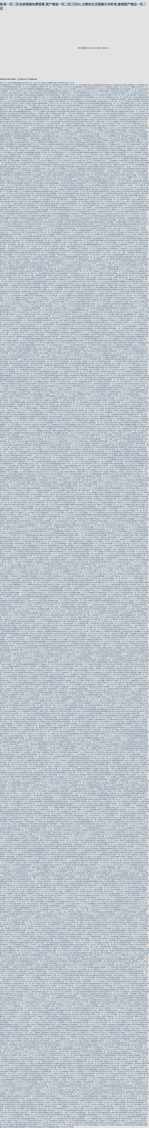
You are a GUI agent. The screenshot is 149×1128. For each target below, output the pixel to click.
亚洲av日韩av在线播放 (138, 210)
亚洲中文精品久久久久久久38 (83, 263)
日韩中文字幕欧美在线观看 (14, 1078)
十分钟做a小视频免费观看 (9, 738)
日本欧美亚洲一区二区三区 (118, 478)
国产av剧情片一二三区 (30, 455)
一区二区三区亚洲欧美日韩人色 (97, 754)
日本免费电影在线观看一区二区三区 (90, 965)
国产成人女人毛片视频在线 (53, 883)
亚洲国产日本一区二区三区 (121, 509)
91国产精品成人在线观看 (70, 353)
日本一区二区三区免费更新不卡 (133, 566)
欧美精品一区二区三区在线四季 (81, 378)
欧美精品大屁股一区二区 (97, 177)
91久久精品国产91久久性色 (135, 838)
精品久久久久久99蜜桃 (14, 318)
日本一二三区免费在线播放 (24, 339)
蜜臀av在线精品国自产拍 (127, 257)
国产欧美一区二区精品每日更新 (89, 466)
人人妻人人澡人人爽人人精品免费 (122, 253)
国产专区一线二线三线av (22, 951)
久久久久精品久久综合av (118, 736)
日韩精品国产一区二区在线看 (129, 357)
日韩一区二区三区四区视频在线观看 (65, 975)
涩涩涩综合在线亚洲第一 (109, 220)
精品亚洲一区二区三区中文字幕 (62, 163)
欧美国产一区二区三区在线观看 (78, 443)
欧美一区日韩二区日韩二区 (38, 605)
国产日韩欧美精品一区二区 (40, 296)
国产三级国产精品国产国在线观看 (66, 349)
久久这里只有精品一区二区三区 (18, 519)
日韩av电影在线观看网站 (81, 304)
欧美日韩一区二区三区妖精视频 (132, 165)
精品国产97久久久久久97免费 (52, 746)
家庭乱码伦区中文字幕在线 (22, 224)
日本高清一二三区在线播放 (14, 552)
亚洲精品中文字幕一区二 (101, 468)
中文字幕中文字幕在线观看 (115, 146)
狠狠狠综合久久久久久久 (24, 396)
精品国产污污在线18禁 (15, 281)
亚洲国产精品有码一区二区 (50, 283)
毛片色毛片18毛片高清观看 (110, 1059)
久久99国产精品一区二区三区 (105, 574)
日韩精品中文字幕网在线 (81, 990)
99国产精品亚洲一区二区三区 (104, 1100)
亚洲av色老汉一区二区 (118, 163)
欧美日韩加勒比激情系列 (119, 359)
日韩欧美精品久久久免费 (34, 206)
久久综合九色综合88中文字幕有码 (61, 259)
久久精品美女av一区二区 (111, 1117)
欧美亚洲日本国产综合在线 (109, 973)
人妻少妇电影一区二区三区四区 (117, 666)
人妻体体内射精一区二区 (92, 89)
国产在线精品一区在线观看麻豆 (117, 183)
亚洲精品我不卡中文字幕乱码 (87, 586)
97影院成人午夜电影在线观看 (116, 298)
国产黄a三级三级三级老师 (123, 138)
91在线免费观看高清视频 (135, 390)
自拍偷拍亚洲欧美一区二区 (31, 590)
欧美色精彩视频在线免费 (57, 197)
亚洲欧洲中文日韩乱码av (16, 206)
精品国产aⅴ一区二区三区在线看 (109, 169)
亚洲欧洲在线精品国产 (83, 758)
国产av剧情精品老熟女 (129, 451)
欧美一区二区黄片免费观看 (85, 367)
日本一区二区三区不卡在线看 (115, 261)
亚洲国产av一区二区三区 (51, 212)
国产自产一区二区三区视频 (112, 582)
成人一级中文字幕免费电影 (117, 531)
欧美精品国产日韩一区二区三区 (25, 1037)
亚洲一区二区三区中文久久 (33, 527)
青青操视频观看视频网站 (109, 308)
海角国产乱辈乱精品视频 (119, 766)
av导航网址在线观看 (71, 126)
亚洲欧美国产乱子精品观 (100, 226)
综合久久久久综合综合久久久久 (132, 267)
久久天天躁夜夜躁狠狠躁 (53, 261)
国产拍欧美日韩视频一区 (17, 996)
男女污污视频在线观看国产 (108, 357)
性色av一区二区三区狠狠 (25, 87)
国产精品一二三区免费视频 (28, 637)
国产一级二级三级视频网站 (23, 109)
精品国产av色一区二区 (139, 584)
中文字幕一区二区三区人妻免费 (99, 412)
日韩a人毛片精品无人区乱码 (61, 1006)
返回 (94, 48)
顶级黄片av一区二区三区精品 (64, 660)
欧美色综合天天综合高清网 (129, 161)
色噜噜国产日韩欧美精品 (68, 384)
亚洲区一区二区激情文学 (96, 382)
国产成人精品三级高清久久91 (63, 1082)
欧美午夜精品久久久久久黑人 (103, 138)
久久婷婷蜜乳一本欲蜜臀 (113, 222)
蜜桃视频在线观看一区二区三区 (80, 359)
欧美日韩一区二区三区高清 (50, 476)
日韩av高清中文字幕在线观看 (84, 279)
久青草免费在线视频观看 (132, 461)
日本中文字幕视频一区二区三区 (53, 236)
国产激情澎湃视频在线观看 (133, 238)
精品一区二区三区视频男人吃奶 (49, 447)
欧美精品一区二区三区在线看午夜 (74, 373)
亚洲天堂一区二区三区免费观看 (136, 484)
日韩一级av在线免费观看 (58, 363)
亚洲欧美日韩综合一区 (22, 197)
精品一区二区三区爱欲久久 (111, 511)
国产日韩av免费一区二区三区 (110, 396)
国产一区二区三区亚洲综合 (110, 156)
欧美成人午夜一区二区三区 (115, 382)
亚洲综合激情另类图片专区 (89, 824)
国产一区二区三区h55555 (113, 646)
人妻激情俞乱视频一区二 (78, 619)
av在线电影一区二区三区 (122, 889)
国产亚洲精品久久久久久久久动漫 (16, 574)
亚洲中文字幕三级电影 (15, 691)
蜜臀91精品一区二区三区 (13, 375)
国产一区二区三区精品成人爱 (58, 869)
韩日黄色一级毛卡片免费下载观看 (64, 246)
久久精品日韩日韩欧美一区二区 (121, 93)
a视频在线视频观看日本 (91, 152)
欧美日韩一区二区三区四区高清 (137, 318)
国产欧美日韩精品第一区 (124, 715)
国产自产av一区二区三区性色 (86, 1104)
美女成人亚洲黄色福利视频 (75, 556)
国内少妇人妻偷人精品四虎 (12, 142)
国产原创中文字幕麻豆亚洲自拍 (107, 1067)
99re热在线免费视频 (27, 525)
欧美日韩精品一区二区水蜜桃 (44, 900)
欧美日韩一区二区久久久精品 (51, 388)
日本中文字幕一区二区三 (69, 212)
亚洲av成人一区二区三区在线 (101, 113)
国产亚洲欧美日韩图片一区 (99, 597)
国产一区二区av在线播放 (138, 296)
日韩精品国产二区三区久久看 (100, 869)
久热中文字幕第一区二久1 (118, 230)
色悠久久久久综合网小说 (116, 318)
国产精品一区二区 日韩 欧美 (116, 310)
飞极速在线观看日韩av (118, 519)
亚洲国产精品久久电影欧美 (51, 275)
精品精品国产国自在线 (107, 216)
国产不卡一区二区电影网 (132, 152)
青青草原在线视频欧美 (65, 664)
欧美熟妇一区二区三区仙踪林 (47, 249)
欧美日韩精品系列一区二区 (42, 502)
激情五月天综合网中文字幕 (97, 775)
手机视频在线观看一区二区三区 (61, 728)
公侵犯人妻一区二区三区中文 (11, 500)
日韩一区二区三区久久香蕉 (119, 1018)
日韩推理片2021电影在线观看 (86, 101)
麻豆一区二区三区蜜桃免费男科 (49, 488)
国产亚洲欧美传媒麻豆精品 (78, 865)
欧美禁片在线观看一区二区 (65, 91)
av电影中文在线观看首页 (31, 388)
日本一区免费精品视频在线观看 (96, 474)
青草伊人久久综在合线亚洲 (97, 150)
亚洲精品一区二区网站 (22, 752)
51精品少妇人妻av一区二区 (75, 533)
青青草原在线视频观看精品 (116, 1043)
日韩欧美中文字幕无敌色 (102, 928)
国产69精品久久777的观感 (108, 595)
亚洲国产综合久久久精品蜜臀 (36, 482)
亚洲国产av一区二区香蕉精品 (73, 130)
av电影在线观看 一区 (45, 263)
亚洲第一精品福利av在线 (79, 519)
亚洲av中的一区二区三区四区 (129, 193)
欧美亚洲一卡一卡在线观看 (124, 654)
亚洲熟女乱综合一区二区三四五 (35, 934)
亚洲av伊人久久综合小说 (53, 695)
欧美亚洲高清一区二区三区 (133, 107)
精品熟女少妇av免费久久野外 (13, 130)
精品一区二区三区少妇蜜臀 (20, 171)
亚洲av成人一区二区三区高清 (58, 1110)
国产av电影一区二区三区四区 (27, 332)
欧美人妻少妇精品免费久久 (128, 492)
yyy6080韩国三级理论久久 (118, 752)
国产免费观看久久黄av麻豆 (113, 965)
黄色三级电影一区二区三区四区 (50, 107)
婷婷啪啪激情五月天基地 (135, 261)
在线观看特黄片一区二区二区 (115, 533)
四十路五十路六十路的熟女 (89, 615)
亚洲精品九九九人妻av (60, 371)
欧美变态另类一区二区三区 (54, 873)
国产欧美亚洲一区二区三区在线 (11, 496)
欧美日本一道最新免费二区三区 (58, 670)
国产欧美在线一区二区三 (77, 437)
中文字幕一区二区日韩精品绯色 (57, 1094)
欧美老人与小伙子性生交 (93, 199)
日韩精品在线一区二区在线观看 (84, 240)
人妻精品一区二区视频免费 (47, 406)
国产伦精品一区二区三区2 (95, 437)
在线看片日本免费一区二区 (120, 885)
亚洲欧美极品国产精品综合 (88, 375)
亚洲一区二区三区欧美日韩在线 (75, 652)
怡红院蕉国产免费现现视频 (53, 1065)
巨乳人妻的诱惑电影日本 (82, 617)
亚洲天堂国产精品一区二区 (132, 676)
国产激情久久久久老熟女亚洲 (89, 637)
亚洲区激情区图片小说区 (14, 89)
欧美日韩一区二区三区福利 (43, 588)
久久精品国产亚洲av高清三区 (121, 822)
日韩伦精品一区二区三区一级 (17, 609)
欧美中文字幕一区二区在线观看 (121, 1063)
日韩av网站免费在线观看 (9, 320)
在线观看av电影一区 (44, 674)
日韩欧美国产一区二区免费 (90, 490)
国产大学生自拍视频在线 (83, 549)
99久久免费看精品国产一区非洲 (43, 748)
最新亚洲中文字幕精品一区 (55, 292)
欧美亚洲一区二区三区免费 (53, 199)
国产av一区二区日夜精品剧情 (113, 658)
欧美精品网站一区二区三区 (136, 326)
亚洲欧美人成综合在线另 (110, 175)
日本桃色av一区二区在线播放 (22, 240)
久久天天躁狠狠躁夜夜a (67, 906)
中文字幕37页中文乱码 (34, 255)
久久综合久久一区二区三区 (29, 486)
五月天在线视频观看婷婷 (136, 351)
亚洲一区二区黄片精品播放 (132, 1114)
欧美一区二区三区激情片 (80, 435)
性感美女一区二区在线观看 (132, 322)
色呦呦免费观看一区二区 (95, 1114)
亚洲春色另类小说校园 (32, 404)
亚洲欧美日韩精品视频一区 (89, 126)
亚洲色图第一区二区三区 (75, 578)
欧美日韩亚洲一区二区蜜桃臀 (19, 730)
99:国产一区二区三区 (11, 1008)
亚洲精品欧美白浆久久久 (22, 122)
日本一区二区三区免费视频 (49, 232)
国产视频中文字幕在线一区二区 (71, 320)
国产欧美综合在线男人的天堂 (67, 633)
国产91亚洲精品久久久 (74, 273)
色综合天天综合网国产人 (54, 979)
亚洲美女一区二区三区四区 (25, 1053)
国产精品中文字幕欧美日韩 (125, 797)
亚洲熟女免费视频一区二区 (73, 746)
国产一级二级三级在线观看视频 (38, 1012)
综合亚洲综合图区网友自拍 (26, 1104)
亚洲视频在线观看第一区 (16, 623)
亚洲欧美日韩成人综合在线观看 (40, 799)
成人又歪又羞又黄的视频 (92, 511)
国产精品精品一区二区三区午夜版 (37, 343)
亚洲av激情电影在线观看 (33, 95)
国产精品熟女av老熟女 (83, 253)
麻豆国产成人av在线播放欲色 (92, 85)
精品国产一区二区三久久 (24, 781)
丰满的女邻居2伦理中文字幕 (40, 163)
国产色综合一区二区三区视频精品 (75, 382)
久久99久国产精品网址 (74, 306)
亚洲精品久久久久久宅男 (76, 537)
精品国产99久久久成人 (28, 312)
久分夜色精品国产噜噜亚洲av (119, 584)
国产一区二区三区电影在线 (124, 441)
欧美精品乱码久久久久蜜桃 (63, 541)
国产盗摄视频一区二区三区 (91, 703)
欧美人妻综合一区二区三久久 (53, 267)
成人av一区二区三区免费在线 (31, 120)
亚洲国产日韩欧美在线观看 (38, 378)
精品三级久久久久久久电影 (68, 881)
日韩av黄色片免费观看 (18, 113)
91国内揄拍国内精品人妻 (103, 148)
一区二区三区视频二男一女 (83, 969)
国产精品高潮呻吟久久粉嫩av (102, 285)
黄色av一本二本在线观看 (53, 287)
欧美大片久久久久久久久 (22, 529)
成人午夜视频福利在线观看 (66, 332)
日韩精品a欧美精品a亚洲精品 (129, 120)
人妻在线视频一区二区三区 (102, 889)
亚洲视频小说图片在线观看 (20, 351)
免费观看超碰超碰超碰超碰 (55, 427)
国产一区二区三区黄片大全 (138, 355)
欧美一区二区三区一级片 (126, 1082)
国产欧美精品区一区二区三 (95, 897)
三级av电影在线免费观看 (22, 349)
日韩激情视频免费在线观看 (20, 783)
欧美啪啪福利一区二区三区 (105, 832)
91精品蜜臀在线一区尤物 (105, 607)
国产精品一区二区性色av (110, 433)
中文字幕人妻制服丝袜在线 (50, 420)
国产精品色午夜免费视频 (17, 826)
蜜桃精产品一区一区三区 (27, 461)
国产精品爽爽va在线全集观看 (13, 146)
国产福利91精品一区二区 (26, 654)
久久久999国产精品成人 (73, 173)
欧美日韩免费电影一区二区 (70, 488)
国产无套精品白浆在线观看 (36, 826)
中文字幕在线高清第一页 (127, 189)
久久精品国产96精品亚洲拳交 (50, 648)
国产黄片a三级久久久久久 (29, 734)
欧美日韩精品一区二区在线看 (86, 957)
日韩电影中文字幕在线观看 (10, 818)
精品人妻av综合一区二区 (34, 717)
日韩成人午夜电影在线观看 (64, 748)
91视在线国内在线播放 (100, 515)
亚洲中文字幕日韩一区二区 (58, 865)
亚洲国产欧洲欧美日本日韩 (71, 238)
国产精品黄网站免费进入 (44, 216)
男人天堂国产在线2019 (52, 691)
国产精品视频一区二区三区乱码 (132, 89)
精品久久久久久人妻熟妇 (72, 255)
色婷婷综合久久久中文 (34, 672)
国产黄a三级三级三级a (20, 187)
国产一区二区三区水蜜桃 (122, 828)
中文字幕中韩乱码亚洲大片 (14, 261)
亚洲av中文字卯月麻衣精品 (37, 601)
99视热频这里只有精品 (114, 787)
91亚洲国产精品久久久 (113, 750)
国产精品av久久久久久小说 (9, 199)
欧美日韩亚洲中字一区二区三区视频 (36, 629)
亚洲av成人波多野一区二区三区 (115, 208)
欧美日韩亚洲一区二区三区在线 (40, 990)
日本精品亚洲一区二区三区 (117, 177)
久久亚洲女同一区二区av (124, 400)
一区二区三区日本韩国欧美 (44, 928)
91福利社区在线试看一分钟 (21, 429)
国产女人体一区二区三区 (33, 771)
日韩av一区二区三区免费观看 (123, 279)
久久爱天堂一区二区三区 (56, 103)
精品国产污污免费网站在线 (20, 1106)
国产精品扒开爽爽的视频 (31, 308)
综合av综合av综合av (118, 711)
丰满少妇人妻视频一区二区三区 (85, 361)
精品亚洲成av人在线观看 (107, 249)
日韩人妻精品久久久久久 (108, 721)
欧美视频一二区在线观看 (11, 365)
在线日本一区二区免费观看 (133, 527)
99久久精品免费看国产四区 (72, 1035)
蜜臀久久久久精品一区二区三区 (57, 89)
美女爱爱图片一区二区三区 (78, 1024)
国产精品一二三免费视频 (29, 107)
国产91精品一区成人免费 (131, 199)
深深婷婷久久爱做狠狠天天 (93, 646)
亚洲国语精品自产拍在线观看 (57, 359)
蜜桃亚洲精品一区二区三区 (92, 658)
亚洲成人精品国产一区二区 (59, 564)
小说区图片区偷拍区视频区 (43, 509)
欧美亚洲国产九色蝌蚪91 (136, 95)
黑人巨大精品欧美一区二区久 (76, 601)
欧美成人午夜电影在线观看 (89, 167)
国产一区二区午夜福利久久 (15, 805)
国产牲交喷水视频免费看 (56, 214)
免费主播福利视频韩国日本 (34, 287)
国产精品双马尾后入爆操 (51, 500)
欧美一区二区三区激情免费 (24, 220)
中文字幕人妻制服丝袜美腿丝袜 (38, 140)
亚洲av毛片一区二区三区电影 (23, 1004)
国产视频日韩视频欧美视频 (126, 425)
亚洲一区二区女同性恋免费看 (33, 412)
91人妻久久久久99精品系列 (132, 646)
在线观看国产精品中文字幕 (111, 445)
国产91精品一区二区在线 (56, 181)
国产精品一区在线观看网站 (127, 721)
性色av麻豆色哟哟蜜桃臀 (102, 380)
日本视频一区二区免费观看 (137, 298)
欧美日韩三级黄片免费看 (57, 418)
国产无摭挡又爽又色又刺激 (102, 916)
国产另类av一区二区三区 (91, 433)
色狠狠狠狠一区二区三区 (113, 461)
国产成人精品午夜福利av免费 (45, 640)
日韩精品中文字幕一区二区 (71, 85)
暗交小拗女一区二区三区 (101, 253)
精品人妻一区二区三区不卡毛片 (25, 289)
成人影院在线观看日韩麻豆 (42, 975)
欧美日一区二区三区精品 (82, 783)
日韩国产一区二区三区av (39, 769)
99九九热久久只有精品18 (16, 764)
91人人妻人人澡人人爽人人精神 (123, 201)
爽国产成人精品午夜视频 (131, 222)
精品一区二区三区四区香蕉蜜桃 (71, 152)
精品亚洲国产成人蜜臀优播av (98, 197)
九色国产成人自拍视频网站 (74, 132)
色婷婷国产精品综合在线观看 (44, 685)
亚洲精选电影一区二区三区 (45, 361)
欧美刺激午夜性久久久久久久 (132, 445)
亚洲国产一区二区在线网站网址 (84, 535)
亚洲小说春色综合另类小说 (73, 539)
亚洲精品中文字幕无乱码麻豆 (33, 183)
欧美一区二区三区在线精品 (92, 173)
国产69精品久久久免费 (100, 631)
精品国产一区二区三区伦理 (17, 570)
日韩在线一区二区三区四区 (46, 592)
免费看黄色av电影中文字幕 (120, 459)
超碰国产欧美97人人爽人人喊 (134, 103)
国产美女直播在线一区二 (65, 361)
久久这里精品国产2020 (31, 476)
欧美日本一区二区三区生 (37, 803)
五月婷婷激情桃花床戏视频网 (110, 496)
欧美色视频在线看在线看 (82, 316)
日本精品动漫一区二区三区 (28, 447)
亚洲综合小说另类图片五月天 (81, 171)
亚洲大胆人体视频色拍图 (88, 785)
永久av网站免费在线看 (129, 621)
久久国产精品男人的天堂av (44, 515)
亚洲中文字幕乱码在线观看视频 (11, 183)
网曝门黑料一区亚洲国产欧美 (52, 357)
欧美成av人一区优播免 (52, 115)
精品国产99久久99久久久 (79, 177)
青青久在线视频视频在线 (34, 130)
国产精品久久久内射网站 (22, 302)
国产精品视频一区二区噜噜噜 (47, 425)
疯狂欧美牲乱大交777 (50, 1022)
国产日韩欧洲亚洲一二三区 (20, 449)
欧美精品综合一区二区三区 (23, 439)
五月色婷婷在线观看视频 (86, 423)
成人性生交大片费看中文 (112, 165)
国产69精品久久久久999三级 (126, 728)
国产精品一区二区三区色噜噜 (35, 543)
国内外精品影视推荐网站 (80, 318)
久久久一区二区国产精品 (98, 1020)
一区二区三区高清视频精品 (35, 979)
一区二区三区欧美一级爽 (94, 537)
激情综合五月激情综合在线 (10, 384)
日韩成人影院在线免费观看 (94, 764)
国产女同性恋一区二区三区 (96, 281)
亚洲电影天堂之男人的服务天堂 (137, 150)
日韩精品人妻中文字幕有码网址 (50, 721)
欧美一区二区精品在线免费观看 (30, 320)
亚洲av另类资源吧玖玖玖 (18, 699)
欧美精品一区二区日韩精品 (88, 349)
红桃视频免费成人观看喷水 (87, 1031)
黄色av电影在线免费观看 (31, 283)
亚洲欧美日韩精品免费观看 (28, 613)
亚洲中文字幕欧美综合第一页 (78, 124)
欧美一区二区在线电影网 (118, 560)
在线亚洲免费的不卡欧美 (30, 337)
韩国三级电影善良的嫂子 (111, 267)
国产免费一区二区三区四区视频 (63, 322)
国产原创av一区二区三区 (61, 136)
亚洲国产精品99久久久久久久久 (130, 300)
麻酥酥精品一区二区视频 (22, 584)
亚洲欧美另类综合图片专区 (45, 148)
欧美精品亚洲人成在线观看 (29, 875)
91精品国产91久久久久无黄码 (123, 627)
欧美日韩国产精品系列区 (81, 728)
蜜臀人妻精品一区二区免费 (18, 191)
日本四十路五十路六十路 (19, 537)
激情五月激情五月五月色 (81, 560)
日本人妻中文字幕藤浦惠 (11, 132)
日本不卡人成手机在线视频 (101, 867)
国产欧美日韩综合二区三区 (32, 179)
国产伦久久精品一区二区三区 (55, 281)
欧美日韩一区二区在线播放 (58, 812)
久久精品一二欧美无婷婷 (80, 842)
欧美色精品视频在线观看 (94, 222)
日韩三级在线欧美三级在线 (37, 386)
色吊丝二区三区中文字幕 (105, 246)
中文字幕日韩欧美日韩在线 (107, 283)
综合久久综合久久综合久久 (30, 981)
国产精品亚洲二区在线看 (25, 758)
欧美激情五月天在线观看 (72, 269)
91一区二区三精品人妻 (15, 506)
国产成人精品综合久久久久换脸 (65, 396)
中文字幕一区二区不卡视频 (43, 392)
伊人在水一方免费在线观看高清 (104, 502)
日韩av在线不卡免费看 (137, 302)
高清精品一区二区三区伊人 (64, 900)
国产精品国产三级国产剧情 (116, 431)
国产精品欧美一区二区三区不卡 (11, 807)
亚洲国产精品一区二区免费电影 (98, 885)
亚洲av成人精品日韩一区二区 (30, 298)
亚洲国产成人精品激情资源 (134, 678)
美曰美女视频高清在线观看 (32, 236)
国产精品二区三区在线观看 (20, 163)
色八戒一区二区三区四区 (98, 1024)
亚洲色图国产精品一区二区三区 (21, 650)
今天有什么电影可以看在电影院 (114, 130)
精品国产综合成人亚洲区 (62, 654)
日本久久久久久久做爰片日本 (70, 703)
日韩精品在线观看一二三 (39, 519)
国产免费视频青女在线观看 (73, 189)
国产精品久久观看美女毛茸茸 (26, 185)
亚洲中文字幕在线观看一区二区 (82, 603)
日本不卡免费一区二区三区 (111, 547)
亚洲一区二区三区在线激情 (123, 271)
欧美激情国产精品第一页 (78, 705)
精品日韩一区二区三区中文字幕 (41, 783)
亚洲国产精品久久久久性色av (99, 519)
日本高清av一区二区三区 (89, 353)
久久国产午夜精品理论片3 (120, 549)
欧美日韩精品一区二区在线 (64, 893)
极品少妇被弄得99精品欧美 (99, 1090)
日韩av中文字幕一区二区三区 (128, 294)
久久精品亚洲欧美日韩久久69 (80, 386)
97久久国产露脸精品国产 (111, 89)
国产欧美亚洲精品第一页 (104, 674)
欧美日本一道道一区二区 (51, 120)
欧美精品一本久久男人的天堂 (120, 373)
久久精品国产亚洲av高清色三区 (23, 1123)
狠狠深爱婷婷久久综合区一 (43, 554)
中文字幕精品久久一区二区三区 (55, 412)
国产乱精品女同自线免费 (101, 588)
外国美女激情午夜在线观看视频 (40, 574)
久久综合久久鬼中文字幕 (50, 703)
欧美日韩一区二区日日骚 (25, 105)
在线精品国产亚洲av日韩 (72, 599)
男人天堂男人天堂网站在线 (75, 142)
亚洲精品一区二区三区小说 (89, 625)
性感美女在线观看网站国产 (83, 1010)
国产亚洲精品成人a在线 (117, 631)
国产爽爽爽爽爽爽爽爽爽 (89, 244)
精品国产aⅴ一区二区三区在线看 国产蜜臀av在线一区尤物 (94, 951)
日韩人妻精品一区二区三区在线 (83, 392)
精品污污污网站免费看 (107, 881)
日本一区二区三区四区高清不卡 (116, 756)
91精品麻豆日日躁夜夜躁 (15, 382)
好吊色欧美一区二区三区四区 (56, 754)
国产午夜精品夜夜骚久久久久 (112, 558)
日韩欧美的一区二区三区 (105, 554)
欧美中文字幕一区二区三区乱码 (75, 326)
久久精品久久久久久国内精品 (50, 238)
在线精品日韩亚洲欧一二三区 (61, 113)
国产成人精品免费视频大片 (36, 773)
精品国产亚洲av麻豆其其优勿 (62, 99)
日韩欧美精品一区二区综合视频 (53, 490)
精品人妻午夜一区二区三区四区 (15, 732)
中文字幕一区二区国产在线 (15, 482)
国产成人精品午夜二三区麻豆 (38, 285)
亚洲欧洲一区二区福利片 (136, 242)
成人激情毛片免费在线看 (125, 840)
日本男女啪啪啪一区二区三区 (41, 322)
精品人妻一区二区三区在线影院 (134, 545)
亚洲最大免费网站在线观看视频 (98, 601)
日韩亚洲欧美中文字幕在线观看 (48, 859)
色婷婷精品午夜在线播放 (106, 797)
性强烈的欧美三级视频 (18, 118)
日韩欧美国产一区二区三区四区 (94, 981)
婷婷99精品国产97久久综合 (28, 988)
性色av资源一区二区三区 (99, 816)
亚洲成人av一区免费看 (34, 490)
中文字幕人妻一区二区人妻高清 (25, 249)
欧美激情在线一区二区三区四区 (108, 592)
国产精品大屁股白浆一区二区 (90, 875)
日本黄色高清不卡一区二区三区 (86, 398)
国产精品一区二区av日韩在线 (72, 511)
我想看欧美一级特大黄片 (29, 365)
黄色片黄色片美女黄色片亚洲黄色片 (23, 973)
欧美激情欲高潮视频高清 (127, 414)
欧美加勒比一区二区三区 (71, 721)
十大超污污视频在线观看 (118, 769)
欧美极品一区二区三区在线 (47, 738)
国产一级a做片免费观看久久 (108, 472)
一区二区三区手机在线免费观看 (25, 545)
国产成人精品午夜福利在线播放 (65, 220)
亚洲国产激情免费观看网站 (61, 210)
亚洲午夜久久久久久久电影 (115, 742)
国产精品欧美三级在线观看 (120, 588)
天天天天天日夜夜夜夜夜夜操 (138, 531)
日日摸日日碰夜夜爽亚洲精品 (67, 193)
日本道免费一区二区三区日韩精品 (117, 623)
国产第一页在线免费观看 (50, 924)
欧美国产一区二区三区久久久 (82, 134)
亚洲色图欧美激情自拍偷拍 (30, 433)
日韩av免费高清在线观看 (84, 1098)
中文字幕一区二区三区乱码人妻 (60, 926)
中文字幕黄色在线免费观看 (56, 642)
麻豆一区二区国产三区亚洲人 (102, 410)
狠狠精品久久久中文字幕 (65, 154)
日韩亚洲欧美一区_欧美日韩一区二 (123, 762)
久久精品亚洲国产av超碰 (116, 779)
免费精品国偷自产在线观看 (43, 969)
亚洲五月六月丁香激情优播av (90, 834)
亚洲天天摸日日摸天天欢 (80, 210)
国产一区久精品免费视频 (136, 1039)
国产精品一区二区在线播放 (94, 287)
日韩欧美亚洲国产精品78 (21, 222)
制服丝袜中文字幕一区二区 (137, 236)
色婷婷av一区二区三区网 (115, 292)
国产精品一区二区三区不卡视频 (132, 277)
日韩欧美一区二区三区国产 (75, 742)
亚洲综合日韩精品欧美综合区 (97, 326)
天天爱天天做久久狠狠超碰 (40, 752)
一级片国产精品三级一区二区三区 (87, 195)
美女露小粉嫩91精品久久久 (134, 893)
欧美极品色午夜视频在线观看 (39, 609)
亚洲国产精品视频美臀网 (37, 642)
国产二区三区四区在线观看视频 (82, 136)
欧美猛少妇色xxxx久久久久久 (86, 91)
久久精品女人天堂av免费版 (50, 687)
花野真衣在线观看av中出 (133, 347)
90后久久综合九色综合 (34, 623)
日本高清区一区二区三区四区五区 (30, 165)
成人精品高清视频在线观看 (95, 103)
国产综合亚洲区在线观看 (57, 793)
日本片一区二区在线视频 (24, 294)
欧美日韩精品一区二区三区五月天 (128, 154)
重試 (88, 48)
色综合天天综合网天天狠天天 (108, 120)
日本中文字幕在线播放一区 (31, 85)
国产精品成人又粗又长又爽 (95, 760)
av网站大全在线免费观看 (45, 1010)
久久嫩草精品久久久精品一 (138, 680)
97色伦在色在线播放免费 (92, 179)
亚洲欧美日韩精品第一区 (111, 971)
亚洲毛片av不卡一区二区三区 (33, 807)
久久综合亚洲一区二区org (67, 1059)
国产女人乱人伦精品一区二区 (105, 154)
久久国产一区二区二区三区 (17, 1094)
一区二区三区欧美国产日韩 (123, 128)
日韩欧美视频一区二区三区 (57, 775)
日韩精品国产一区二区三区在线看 (22, 435)
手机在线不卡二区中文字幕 (135, 146)
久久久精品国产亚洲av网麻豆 (113, 707)
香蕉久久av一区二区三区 (50, 1000)
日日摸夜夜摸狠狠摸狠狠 (27, 1080)
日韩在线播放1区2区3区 (69, 830)
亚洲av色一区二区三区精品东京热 (119, 1016)
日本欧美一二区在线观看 (94, 208)
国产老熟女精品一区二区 (21, 736)
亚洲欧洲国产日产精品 (32, 965)
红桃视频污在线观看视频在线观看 (28, 152)
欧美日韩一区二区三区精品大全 (88, 345)
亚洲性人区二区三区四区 (125, 1006)
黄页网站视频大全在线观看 (62, 744)
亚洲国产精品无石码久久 (87, 122)
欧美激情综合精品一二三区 (107, 361)
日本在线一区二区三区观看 (92, 613)
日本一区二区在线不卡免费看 (133, 126)
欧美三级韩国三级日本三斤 (69, 875)
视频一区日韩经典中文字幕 (94, 623)
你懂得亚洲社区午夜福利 (19, 986)
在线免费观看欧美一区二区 (15, 251)
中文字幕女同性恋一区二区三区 (98, 373)
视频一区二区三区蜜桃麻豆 (86, 592)
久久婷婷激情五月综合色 (119, 302)
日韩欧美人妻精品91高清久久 (131, 1035)
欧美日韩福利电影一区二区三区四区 (133, 345)
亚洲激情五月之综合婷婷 (126, 289)
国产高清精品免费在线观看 (138, 181)
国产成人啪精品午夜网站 (130, 547)
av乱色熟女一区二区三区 (128, 809)
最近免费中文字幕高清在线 (104, 664)
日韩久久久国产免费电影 (59, 1024)
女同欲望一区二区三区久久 (25, 91)
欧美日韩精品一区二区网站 (122, 148)
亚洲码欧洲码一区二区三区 (26, 568)
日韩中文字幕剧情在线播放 (40, 1024)
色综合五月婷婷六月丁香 (9, 683)
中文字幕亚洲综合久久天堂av (92, 330)
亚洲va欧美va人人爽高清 (136, 523)
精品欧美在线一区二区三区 (77, 787)
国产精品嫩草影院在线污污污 (92, 107)
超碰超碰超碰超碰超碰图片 (36, 850)
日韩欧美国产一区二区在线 (39, 134)
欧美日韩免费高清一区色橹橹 (42, 341)
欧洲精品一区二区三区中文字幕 (119, 109)
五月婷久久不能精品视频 (128, 973)
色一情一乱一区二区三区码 (99, 302)
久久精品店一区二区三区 (64, 87)
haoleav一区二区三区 (7, 185)
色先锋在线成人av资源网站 (83, 541)
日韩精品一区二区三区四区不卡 (137, 705)
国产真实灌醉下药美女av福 (115, 437)
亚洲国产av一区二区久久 (103, 955)
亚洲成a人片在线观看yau (93, 672)
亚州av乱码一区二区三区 (118, 523)
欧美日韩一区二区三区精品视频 (136, 418)
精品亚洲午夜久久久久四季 (43, 781)
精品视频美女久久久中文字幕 (74, 805)
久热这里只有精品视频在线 (12, 455)
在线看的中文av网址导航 (131, 992)
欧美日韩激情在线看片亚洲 (69, 496)
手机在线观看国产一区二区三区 (31, 1026)
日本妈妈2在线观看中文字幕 (39, 363)
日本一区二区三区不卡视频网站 (110, 910)
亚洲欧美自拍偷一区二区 (47, 715)
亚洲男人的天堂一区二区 (31, 791)
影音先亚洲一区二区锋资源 (101, 87)
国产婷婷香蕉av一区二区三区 (57, 627)
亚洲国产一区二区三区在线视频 (30, 269)
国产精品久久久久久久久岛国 (42, 697)
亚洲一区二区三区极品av (61, 429)
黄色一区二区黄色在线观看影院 (83, 654)
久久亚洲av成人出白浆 (41, 1067)
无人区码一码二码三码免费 (118, 564)
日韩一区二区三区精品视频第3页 (104, 629)
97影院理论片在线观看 (125, 846)
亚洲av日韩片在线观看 (100, 140)
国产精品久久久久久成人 (119, 214)
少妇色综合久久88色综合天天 (36, 1102)
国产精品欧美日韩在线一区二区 (80, 482)
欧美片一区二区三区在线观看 (57, 572)
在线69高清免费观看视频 (82, 515)
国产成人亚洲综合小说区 (42, 304)
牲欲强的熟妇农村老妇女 (89, 644)
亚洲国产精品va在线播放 (88, 975)
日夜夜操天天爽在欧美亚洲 (20, 959)
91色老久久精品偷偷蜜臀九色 (64, 697)
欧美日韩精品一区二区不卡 (71, 447)
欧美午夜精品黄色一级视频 (111, 275)
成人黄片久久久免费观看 (107, 1033)
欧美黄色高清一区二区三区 (78, 371)
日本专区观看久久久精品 (14, 971)
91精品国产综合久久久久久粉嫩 (90, 212)
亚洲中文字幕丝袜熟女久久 (63, 789)
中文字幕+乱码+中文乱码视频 (113, 552)
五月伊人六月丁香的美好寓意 (24, 541)
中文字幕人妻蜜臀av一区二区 (70, 545)
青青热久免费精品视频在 (87, 840)
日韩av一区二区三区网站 (43, 1004)
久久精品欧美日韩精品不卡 (38, 259)
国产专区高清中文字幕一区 (75, 662)
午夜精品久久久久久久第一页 (103, 271)
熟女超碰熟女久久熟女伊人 (38, 678)
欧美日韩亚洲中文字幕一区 (100, 443)
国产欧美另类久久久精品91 (26, 789)
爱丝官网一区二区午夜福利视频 (58, 940)
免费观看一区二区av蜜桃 (104, 259)
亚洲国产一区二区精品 (81, 752)
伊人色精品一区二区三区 (77, 812)
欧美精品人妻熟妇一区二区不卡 (103, 1006)
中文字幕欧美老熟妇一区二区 (84, 259)
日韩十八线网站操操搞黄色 (67, 466)
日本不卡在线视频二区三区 (59, 1090)
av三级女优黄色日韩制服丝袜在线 (34, 775)
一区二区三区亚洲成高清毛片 (121, 1110)
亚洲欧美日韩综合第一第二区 (52, 269)
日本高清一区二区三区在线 (73, 357)
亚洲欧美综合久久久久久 (63, 263)
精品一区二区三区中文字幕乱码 (31, 1117)
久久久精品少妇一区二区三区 (34, 619)
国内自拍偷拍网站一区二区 (92, 506)
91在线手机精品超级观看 (24, 554)
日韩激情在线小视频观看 (21, 134)
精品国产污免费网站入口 (135, 631)
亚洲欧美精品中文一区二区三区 (128, 629)
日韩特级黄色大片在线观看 (55, 902)
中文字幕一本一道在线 (114, 1071)
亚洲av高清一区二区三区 (29, 533)
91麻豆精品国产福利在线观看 (42, 349)
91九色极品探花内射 (92, 687)
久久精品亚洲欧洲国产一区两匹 (19, 822)
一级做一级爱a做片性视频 (76, 543)
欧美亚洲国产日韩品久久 (88, 120)
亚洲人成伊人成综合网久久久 (69, 621)
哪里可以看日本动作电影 (49, 840)
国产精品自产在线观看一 (55, 474)
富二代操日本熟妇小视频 (99, 296)
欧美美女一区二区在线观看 (60, 478)
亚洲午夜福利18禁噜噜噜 (118, 515)
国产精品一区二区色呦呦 (119, 429)
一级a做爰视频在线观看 (66, 607)
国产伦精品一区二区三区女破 (62, 910)
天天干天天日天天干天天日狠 (76, 206)
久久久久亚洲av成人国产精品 (47, 568)
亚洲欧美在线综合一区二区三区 (58, 1043)
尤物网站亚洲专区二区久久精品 (133, 918)
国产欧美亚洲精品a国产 (70, 615)
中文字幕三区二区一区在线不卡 (129, 283)
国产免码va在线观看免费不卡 (34, 1078)
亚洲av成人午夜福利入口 (9, 257)
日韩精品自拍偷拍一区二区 (46, 218)
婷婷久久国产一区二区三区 (115, 705)
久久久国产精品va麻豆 (35, 306)
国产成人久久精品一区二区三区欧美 (102, 887)
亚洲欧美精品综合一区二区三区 (74, 228)
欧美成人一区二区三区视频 (35, 111)
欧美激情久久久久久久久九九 (79, 713)
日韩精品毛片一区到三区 (62, 1112)
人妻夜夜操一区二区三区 (63, 240)
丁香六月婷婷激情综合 (68, 265)
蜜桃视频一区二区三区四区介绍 (15, 306)
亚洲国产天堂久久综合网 (101, 482)
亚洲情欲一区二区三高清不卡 (92, 255)
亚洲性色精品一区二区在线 (127, 203)
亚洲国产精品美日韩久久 (13, 511)
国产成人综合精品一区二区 (78, 699)
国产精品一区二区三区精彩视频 (74, 1114)
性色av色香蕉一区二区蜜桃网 (125, 369)
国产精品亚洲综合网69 (135, 208)
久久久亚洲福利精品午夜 (11, 676)
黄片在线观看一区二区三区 (117, 242)
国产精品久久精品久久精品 (74, 566)
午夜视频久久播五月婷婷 (54, 126)
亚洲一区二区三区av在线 (120, 263)
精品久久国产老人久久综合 (32, 500)
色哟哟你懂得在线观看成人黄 (100, 453)
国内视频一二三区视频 (66, 249)
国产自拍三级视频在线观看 (47, 1029)
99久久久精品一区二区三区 (78, 191)
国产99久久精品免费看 (137, 449)
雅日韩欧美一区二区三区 (95, 543)
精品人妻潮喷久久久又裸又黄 (133, 85)
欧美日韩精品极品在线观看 (38, 191)
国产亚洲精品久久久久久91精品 (18, 728)
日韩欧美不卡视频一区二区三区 (75, 531)
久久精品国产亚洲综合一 (86, 568)
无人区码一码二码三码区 (73, 932)
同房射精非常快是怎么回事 (119, 922)
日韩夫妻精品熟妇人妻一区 (22, 494)
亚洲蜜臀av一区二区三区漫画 (137, 519)
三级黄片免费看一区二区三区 (129, 320)
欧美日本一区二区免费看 (71, 801)
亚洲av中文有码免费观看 (132, 406)
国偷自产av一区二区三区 (65, 1098)
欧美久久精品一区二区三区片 (121, 124)
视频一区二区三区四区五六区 (28, 513)
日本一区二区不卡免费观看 (106, 781)
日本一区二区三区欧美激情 (68, 918)
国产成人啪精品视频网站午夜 (116, 760)
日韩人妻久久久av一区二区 (117, 799)
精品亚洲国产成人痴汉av (84, 504)
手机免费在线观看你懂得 (136, 273)
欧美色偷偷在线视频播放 (135, 337)
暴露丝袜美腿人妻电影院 (89, 300)
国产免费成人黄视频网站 (69, 375)
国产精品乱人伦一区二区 (93, 132)
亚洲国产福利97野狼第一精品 (96, 404)
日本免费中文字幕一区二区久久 (116, 95)
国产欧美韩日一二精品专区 (49, 300)
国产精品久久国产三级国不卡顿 (28, 466)
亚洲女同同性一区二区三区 (126, 216)
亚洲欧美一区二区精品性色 (101, 1045)
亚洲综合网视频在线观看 (126, 836)
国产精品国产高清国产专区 (125, 240)
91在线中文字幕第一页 (87, 414)
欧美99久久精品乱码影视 (138, 642)
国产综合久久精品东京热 (138, 263)
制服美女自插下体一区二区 (41, 302)
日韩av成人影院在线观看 (25, 441)
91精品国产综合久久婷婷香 (60, 118)
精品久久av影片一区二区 (97, 242)
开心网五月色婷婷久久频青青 (22, 893)
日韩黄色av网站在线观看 (133, 292)
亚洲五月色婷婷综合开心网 (123, 410)
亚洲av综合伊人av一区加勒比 (94, 678)
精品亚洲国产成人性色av (104, 367)
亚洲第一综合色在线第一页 (24, 580)
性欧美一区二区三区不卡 (24, 210)
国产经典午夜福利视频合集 (130, 195)
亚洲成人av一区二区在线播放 (58, 1076)
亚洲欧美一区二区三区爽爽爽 (14, 418)
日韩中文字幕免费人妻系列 (25, 936)
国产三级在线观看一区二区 (35, 838)
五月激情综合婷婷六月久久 (121, 609)
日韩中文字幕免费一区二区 (94, 578)
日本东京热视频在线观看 (73, 883)
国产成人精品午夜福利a (11, 373)
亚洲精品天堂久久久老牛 (50, 496)
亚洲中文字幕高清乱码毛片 (30, 232)
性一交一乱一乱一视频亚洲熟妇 (75, 470)
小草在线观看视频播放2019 (64, 324)
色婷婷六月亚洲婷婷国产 (75, 1061)
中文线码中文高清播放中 (92, 746)
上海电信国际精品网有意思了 (119, 140)
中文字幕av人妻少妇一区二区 (73, 590)
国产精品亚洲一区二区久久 (79, 887)
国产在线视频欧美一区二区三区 (93, 97)
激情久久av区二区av (59, 723)
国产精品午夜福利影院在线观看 (116, 513)
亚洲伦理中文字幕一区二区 (82, 416)
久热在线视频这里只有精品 (35, 427)
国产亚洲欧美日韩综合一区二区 (33, 347)
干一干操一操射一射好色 (110, 439)
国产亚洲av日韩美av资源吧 (54, 173)
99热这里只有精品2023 (76, 764)
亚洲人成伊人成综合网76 (105, 525)
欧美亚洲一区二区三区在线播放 (98, 187)
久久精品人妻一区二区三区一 (76, 773)
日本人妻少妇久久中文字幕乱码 (61, 609)
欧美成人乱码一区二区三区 (79, 570)
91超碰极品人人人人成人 (21, 1006)
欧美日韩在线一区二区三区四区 (97, 766)
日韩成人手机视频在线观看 (10, 533)
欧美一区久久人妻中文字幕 (38, 1018)
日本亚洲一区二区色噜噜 (32, 496)
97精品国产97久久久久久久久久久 (125, 324)
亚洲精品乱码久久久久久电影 (57, 386)
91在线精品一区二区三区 (104, 480)
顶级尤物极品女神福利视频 (43, 396)
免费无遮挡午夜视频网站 (121, 304)
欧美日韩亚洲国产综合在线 (69, 277)
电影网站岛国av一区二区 (50, 390)
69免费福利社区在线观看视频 (137, 732)
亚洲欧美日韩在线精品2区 (23, 1067)
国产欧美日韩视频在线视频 (87, 738)
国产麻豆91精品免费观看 (52, 445)
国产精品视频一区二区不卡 (77, 197)
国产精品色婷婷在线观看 (32, 212)
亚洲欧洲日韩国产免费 (25, 900)
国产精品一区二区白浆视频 (9, 161)
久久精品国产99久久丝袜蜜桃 (106, 294)
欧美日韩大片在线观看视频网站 (129, 218)
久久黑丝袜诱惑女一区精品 (86, 1088)
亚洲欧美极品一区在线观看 (72, 844)
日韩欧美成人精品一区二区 (81, 740)
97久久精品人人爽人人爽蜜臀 (30, 275)
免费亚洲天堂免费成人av (38, 187)
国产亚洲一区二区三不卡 (54, 539)
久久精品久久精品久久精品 (92, 818)
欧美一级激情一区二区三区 (121, 867)
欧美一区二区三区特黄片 (61, 171)
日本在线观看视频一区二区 (49, 423)
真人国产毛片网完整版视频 (105, 715)
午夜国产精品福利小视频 (113, 111)
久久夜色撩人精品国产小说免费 (128, 1002)
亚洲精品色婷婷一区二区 (131, 1086)
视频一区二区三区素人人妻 (119, 570)
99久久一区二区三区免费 (138, 564)
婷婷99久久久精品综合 (31, 625)
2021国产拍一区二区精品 (121, 494)
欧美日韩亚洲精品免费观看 (56, 208)
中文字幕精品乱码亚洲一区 (47, 777)
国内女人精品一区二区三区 (130, 332)
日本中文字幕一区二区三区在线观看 (55, 795)
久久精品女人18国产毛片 (52, 707)
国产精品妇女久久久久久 (38, 537)
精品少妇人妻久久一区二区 (64, 253)
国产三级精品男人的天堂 (123, 650)
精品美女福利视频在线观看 (97, 652)
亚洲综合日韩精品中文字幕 (110, 332)
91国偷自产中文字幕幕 (30, 330)
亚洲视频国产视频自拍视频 (64, 547)
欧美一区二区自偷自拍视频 (82, 502)
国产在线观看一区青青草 (73, 818)
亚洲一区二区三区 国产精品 (47, 312)
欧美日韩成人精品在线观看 (80, 1014)
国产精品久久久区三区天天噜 (60, 140)
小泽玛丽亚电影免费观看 (136, 756)
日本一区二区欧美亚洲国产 (131, 396)
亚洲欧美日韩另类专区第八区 (73, 287)
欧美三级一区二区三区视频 (15, 326)
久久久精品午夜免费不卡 (29, 384)
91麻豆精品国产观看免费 (138, 158)
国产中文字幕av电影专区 (25, 762)
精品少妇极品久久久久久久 (38, 410)
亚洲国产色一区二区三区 (44, 541)
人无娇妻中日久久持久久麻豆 (110, 195)
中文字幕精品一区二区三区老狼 (72, 445)
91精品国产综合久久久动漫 (109, 345)
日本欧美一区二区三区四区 (67, 840)
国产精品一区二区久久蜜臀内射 (33, 142)
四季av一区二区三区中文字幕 (60, 134)
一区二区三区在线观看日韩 (15, 531)
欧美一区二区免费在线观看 (73, 199)
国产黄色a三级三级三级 (116, 484)
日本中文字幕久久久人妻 (119, 685)
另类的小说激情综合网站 (9, 521)
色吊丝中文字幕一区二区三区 (65, 1055)
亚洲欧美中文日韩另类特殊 (71, 97)
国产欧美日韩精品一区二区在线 (116, 273)
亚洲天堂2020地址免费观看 (91, 439)
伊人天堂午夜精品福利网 (14, 848)
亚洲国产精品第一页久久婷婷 (45, 169)
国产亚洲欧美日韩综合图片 (75, 292)
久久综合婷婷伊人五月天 (13, 775)
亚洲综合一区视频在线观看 (108, 269)
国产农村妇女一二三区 (38, 498)
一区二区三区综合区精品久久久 (62, 316)
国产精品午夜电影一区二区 (61, 674)
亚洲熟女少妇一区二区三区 (112, 676)
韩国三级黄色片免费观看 (11, 830)
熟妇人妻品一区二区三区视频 (107, 122)
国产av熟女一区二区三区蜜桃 (87, 1108)
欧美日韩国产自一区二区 (127, 595)
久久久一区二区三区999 (15, 883)
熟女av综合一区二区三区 (86, 246)
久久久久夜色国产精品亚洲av (103, 650)
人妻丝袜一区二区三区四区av (91, 676)
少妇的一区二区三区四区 (19, 1043)
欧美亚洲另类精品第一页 (96, 705)
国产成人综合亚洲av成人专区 (63, 494)
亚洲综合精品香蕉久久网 (91, 451)
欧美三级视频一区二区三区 (20, 322)
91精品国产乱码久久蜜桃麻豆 (138, 560)
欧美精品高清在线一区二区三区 (95, 427)
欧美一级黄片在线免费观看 (26, 547)
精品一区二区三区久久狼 (43, 99)
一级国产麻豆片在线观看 (48, 466)
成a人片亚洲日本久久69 (122, 335)
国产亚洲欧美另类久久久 (17, 523)
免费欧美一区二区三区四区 (21, 341)
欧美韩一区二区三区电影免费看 (108, 857)
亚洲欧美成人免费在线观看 (84, 1123)
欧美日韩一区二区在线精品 (24, 335)
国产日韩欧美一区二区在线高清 (127, 697)
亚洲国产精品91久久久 (86, 914)
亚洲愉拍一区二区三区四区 (15, 255)
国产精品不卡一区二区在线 (128, 1121)
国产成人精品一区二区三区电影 (80, 468)
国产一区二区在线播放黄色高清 (59, 498)
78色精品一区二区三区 (20, 713)
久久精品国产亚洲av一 (25, 392)
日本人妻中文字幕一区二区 (116, 427)
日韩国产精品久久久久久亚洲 (45, 617)
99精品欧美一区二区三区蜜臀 (65, 339)
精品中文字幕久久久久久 (83, 889)
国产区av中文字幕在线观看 (123, 408)
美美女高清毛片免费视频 (47, 193)
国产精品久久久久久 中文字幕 (69, 439)
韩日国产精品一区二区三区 (125, 832)
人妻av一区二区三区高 (89, 283)
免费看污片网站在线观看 (84, 685)
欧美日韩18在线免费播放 (125, 603)
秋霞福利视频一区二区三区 (123, 234)
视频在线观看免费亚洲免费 (15, 930)
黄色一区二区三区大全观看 (96, 1106)
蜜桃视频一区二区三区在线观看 (48, 562)
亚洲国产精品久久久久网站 (105, 697)
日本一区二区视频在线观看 (108, 689)
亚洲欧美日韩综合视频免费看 (132, 582)
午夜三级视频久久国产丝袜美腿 (50, 353)
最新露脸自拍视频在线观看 (12, 742)
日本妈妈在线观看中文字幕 (37, 1076)
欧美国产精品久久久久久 (64, 234)
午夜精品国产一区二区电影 (35, 459)
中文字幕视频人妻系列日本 (76, 281)
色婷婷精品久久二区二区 (62, 1053)
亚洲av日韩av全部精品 (32, 552)
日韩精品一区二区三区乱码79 (68, 777)
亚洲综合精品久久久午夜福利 (71, 420)
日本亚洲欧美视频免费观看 (28, 328)
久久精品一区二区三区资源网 (96, 347)
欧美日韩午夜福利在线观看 (80, 296)
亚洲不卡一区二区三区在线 (108, 244)
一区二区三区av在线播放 (74, 678)
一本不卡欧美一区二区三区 (134, 552)
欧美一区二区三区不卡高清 (123, 118)
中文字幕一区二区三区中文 (16, 1057)
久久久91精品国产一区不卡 (41, 122)
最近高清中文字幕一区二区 (95, 298)
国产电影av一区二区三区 (79, 242)
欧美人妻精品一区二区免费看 (58, 482)
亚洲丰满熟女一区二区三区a (59, 730)
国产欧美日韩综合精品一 (67, 920)
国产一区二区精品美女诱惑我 (125, 814)
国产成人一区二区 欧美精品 (95, 742)
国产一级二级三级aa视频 (91, 308)
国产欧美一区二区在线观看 (75, 992)
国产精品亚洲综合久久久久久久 (46, 441)
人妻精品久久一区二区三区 (119, 210)
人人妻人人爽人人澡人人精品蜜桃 (72, 95)
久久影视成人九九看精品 (101, 498)
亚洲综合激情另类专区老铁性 (113, 1026)
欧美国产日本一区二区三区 (48, 384)
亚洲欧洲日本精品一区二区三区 (20, 156)
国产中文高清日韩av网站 (69, 120)
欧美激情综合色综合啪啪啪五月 (18, 380)
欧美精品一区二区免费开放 (31, 785)
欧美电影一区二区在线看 (79, 201)
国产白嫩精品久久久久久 (64, 279)
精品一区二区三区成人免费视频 (72, 394)
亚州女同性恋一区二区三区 (70, 300)
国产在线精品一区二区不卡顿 (72, 680)
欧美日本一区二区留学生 (119, 605)
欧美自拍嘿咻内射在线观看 (127, 224)
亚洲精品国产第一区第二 (39, 730)
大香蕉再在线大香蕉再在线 (106, 820)
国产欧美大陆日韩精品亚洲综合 (43, 595)
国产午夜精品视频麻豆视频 (15, 402)
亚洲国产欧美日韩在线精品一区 (52, 132)
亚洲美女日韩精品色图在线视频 (95, 181)
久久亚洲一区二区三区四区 (21, 560)
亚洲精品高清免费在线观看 (100, 762)
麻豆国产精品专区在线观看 (103, 118)
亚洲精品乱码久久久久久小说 (60, 158)
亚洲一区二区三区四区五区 (67, 517)
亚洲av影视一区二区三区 (67, 480)
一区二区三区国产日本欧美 (50, 308)
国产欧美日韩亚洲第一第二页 (10, 238)
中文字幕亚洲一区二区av (112, 500)
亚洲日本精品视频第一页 (36, 175)
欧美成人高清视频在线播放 (81, 230)
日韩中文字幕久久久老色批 (81, 158)
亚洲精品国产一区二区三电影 (54, 306)
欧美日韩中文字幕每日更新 (137, 1057)
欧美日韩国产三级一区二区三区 (18, 242)
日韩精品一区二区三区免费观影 (105, 136)
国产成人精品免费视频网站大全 (114, 488)
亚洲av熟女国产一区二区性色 (97, 523)
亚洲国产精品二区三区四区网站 (113, 871)
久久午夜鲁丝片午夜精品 (116, 619)
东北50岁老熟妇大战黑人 (90, 721)
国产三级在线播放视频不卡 (18, 138)
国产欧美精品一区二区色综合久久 (45, 439)
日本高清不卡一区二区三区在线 (88, 396)
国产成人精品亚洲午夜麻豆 (95, 418)
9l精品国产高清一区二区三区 (88, 257)
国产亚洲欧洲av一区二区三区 (121, 726)
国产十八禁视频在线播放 (109, 193)
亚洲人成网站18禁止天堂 (113, 287)
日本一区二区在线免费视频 (56, 543)
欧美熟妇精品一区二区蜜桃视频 (17, 369)
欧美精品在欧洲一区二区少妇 (93, 1035)
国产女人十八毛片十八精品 (64, 758)
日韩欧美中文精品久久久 (129, 703)
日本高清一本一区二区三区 (93, 232)
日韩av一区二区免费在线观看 (54, 527)
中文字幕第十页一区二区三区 (102, 316)
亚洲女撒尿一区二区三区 (92, 320)
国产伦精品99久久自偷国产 (34, 1016)
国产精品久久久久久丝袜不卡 (13, 1039)
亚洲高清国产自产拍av (46, 1031)
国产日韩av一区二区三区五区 (43, 226)
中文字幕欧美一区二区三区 (53, 161)
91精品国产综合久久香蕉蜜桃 (89, 193)
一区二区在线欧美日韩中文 (126, 328)
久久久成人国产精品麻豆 (95, 930)
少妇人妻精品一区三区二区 (96, 470)
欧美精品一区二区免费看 (19, 711)
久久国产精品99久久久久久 (126, 914)
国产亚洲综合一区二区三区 (71, 107)
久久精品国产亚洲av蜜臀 (122, 105)
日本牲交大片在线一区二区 (101, 758)
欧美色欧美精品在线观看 (36, 646)
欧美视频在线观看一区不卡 (135, 394)
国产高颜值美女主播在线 (136, 854)
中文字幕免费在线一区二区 (69, 924)
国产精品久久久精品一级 (107, 265)
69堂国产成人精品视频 (50, 586)
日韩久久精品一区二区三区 (21, 662)
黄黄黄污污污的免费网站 (78, 635)
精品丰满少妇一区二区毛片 (127, 115)
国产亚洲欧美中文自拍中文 (73, 431)
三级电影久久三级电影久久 (15, 726)
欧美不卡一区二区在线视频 (52, 228)
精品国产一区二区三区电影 (35, 879)
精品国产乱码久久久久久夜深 (52, 599)
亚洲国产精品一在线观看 (100, 359)
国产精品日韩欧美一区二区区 (31, 756)
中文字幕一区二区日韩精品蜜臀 (50, 97)
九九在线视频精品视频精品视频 (80, 285)
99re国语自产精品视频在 (135, 330)
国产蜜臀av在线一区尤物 (65, 938)
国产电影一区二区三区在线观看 (94, 611)
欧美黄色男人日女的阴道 (83, 163)
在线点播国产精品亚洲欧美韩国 (68, 167)
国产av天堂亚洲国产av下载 (97, 619)
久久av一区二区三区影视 (136, 310)
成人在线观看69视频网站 (136, 611)
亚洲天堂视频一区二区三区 (97, 484)
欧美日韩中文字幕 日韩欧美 (40, 203)
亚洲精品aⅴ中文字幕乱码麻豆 (10, 785)
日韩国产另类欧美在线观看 (23, 468)
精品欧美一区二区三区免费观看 (33, 873)
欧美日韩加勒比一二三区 (128, 625)
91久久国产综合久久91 (96, 750)
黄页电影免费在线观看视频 (107, 447)
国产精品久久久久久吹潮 (17, 310)
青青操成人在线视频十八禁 (101, 509)
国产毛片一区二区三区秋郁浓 (81, 867)
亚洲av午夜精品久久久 (138, 142)
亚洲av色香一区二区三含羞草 (10, 644)
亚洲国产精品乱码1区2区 (121, 341)
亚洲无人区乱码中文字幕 (128, 472)
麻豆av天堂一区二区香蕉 (77, 343)
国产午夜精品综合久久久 (27, 257)
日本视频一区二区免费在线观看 (112, 466)
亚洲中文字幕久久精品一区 (28, 193)
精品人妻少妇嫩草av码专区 (79, 1043)
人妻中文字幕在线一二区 (130, 173)
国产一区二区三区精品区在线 (61, 863)
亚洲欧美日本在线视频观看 (30, 955)
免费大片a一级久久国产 (54, 838)
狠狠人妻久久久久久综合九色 (118, 699)
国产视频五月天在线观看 (130, 496)
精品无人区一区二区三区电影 (59, 519)
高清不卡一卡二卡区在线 (67, 345)
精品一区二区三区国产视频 (9, 300)
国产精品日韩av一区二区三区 (112, 238)
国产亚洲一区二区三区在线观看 (60, 314)
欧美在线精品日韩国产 (86, 955)
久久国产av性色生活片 (100, 230)
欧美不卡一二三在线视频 (76, 754)
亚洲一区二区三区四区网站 (99, 1063)
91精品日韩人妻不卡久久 (87, 857)
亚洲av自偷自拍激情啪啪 (21, 549)
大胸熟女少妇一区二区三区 (97, 963)
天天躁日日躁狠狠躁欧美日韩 (107, 492)
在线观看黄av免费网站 (57, 678)
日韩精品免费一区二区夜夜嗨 (10, 85)
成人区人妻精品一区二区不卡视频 (131, 269)
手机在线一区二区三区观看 (119, 371)
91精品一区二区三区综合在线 (73, 695)
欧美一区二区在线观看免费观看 (66, 257)
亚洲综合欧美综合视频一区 (129, 175)
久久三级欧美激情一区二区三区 (105, 1082)
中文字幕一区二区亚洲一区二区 (38, 732)
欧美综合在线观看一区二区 (124, 607)
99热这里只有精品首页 (58, 779)
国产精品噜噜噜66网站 (18, 175)
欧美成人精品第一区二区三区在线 (24, 674)
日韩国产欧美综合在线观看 (130, 375)
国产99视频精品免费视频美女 (34, 89)
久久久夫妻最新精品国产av (130, 339)
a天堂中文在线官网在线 (101, 163)
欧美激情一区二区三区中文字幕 (125, 246)
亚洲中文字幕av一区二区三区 (88, 973)
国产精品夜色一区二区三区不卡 (129, 1022)
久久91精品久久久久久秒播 (42, 429)
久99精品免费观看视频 (38, 103)
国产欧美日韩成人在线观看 (72, 183)
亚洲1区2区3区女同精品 (26, 361)
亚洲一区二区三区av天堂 (99, 449)
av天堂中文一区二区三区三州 (67, 1074)
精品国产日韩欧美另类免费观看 (78, 879)
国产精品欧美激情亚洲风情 (81, 226)
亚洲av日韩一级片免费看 (39, 885)
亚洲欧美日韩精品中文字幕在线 (120, 656)
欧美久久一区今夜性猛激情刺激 (125, 1123)
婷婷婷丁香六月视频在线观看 (36, 940)
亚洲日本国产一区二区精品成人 (31, 1022)
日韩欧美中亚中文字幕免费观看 (14, 672)
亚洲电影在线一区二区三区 (124, 525)
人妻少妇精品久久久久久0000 (86, 1033)
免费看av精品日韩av (66, 457)
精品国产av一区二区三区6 (99, 210)
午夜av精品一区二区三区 (85, 1037)
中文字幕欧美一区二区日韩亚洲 (37, 150)
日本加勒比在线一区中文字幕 (102, 1047)
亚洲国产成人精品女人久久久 (27, 406)
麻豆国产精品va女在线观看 (32, 228)
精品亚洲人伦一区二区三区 (9, 918)
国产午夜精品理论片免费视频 (37, 867)
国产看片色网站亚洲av (51, 95)
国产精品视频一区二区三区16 (37, 576)
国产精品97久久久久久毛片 (75, 803)
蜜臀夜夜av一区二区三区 (118, 351)
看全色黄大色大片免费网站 (36, 523)
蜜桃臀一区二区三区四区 (125, 820)
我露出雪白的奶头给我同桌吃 (110, 167)
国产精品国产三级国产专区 (123, 664)
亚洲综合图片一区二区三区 (12, 652)
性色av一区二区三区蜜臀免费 (136, 871)
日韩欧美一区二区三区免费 (60, 296)
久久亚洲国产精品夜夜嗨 (29, 263)
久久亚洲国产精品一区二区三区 (65, 1100)
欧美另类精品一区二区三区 (124, 134)
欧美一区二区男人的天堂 (132, 844)
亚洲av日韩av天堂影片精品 (41, 584)
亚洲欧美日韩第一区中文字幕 (40, 1002)
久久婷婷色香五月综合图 (38, 787)
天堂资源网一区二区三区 (74, 527)
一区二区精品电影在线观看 (80, 769)
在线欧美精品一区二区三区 (120, 402)
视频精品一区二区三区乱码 (64, 1045)
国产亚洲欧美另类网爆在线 (130, 423)
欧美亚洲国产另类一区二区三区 (49, 328)
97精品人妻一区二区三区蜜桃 (135, 1026)
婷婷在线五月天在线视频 (76, 347)
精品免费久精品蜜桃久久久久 (35, 146)
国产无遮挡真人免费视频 (11, 433)
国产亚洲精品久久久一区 (39, 812)
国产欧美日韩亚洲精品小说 (52, 1035)
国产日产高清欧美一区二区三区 (86, 249)
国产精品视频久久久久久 (63, 230)
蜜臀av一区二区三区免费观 (86, 809)
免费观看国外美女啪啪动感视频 (29, 390)
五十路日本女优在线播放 (22, 158)
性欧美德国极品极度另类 (27, 683)
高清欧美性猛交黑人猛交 (89, 218)
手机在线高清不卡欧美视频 (55, 111)
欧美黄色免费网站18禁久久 (17, 601)
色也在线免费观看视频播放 (116, 281)
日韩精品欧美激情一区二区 (129, 592)
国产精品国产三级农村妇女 (52, 179)
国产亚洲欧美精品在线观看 (85, 660)
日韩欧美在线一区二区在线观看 (77, 402)
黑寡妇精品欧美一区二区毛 (112, 590)
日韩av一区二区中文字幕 (53, 414)
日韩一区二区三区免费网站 (75, 103)
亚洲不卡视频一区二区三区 (46, 289)
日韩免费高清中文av (61, 271)
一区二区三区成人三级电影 (82, 1006)
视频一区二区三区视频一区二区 (44, 877)
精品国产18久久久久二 (93, 590)
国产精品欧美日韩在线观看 (42, 951)
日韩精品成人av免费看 (38, 627)
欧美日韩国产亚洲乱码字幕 (103, 105)
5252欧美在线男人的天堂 (118, 236)
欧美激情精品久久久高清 (67, 568)
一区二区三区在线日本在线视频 (43, 234)
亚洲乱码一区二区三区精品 (128, 312)
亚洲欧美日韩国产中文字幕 (104, 400)
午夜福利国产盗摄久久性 (34, 402)
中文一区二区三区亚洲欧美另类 (123, 504)
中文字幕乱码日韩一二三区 (87, 115)
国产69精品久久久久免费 (29, 918)
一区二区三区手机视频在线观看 (46, 621)
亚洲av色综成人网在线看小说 (122, 863)
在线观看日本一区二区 (115, 404)
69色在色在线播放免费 (116, 347)
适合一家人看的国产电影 (40, 728)
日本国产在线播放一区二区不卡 (93, 420)
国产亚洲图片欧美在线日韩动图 (61, 846)
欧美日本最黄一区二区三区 (42, 224)
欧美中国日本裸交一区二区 (30, 132)
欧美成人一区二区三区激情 (12, 283)
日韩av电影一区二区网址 (41, 158)
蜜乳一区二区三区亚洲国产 (120, 412)
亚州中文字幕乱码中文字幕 (110, 179)
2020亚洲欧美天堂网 (39, 635)
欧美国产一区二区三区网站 (34, 261)
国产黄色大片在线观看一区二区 (111, 126)
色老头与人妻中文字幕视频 (66, 312)
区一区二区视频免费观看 (27, 535)
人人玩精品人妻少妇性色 (130, 648)
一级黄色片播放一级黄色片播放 (40, 138)
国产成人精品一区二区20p (106, 785)
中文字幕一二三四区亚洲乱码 (69, 244)
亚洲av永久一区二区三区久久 (18, 410)
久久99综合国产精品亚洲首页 (133, 486)
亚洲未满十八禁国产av (82, 351)
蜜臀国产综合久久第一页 (106, 748)
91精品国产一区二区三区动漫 (71, 433)
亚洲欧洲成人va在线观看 (115, 678)
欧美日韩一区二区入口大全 (16, 646)
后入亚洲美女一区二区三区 (24, 640)
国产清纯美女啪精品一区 (107, 349)
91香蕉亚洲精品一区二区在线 (40, 171)
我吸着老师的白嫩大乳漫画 (71, 771)
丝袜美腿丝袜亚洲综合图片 (96, 144)
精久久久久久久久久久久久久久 (121, 187)
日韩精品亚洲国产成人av (87, 554)
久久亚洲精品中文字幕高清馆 (105, 914)
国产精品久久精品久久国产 (9, 265)
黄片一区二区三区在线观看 (32, 656)
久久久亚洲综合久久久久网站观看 (65, 914)
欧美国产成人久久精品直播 (30, 703)
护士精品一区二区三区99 (21, 1024)
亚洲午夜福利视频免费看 (56, 773)
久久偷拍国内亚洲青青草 (138, 605)
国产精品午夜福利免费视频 (45, 91)
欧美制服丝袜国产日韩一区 (124, 476)
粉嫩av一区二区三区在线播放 (25, 592)
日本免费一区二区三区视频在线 (70, 330)
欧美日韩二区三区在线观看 (24, 154)
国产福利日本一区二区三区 (95, 292)
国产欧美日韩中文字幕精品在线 (94, 431)
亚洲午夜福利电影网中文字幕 (54, 402)
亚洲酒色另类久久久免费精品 (106, 392)
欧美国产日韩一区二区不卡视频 (57, 887)
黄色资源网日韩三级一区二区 (119, 908)
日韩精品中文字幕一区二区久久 (93, 1008)
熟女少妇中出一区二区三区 (26, 859)
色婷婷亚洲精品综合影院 (19, 378)
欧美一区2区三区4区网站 (16, 824)
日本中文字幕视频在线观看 (39, 242)
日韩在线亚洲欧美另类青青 (131, 169)
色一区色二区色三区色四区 (43, 468)
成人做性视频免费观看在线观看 (89, 337)
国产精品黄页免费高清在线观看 (105, 289)
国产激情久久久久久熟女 (11, 120)
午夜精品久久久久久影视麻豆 (71, 308)
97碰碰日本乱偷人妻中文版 (37, 572)
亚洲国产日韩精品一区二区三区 (131, 857)
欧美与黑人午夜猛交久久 (19, 201)
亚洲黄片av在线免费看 (45, 719)
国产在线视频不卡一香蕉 (81, 113)
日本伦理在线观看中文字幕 (110, 365)
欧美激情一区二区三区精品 (128, 1080)
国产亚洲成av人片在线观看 (73, 1065)
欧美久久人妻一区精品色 (11, 721)
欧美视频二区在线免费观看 (83, 1082)
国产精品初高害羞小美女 (23, 502)
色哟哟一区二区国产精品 (28, 738)
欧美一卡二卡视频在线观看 (134, 578)
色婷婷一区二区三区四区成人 (62, 1002)
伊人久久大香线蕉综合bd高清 (121, 443)
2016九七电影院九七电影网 (126, 349)
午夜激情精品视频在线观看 (65, 504)
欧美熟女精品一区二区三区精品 (46, 345)
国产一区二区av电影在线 (53, 971)
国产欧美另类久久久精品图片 (66, 595)
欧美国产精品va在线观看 (14, 1035)
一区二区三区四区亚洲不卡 (23, 398)
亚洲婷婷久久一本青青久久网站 (38, 113)
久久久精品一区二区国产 (90, 406)
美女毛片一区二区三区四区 (54, 611)
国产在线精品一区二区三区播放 (79, 723)
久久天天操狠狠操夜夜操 (14, 582)
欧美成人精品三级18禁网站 (120, 617)
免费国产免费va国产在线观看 (52, 552)
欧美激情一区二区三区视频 (52, 130)
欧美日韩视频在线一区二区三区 (124, 113)
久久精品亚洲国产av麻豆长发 (95, 838)
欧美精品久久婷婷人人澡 (13, 330)
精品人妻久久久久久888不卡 (76, 459)
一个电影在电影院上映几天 (20, 203)
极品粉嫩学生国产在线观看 (105, 240)
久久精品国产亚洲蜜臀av (21, 947)
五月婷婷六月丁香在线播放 (115, 418)
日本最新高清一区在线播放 (81, 140)
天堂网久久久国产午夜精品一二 (80, 605)
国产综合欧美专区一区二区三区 (73, 165)
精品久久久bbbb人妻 (61, 109)
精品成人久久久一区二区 (98, 1076)
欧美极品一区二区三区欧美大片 (118, 306)
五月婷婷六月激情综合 (15, 992)
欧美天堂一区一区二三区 (114, 103)
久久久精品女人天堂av (137, 214)
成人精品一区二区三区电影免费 (57, 146)
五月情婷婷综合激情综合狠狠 (36, 854)
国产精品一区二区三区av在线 (103, 134)
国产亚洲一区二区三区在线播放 (108, 339)
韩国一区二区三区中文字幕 (55, 666)
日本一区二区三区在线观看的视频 (113, 337)
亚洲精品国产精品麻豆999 (127, 447)
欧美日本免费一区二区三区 (111, 199)
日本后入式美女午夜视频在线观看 (120, 474)
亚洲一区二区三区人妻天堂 (29, 1008)
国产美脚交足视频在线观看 (58, 1018)
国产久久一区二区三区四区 (79, 736)
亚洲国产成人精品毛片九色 (33, 1039)
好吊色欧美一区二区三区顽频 (40, 351)
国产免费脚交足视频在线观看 (19, 627)
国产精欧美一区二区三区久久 (87, 595)
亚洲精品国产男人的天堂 (80, 453)
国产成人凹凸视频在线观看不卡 (112, 893)
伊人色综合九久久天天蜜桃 (63, 105)
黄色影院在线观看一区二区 (81, 410)
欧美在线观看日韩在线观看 (101, 959)
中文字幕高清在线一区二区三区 (110, 353)
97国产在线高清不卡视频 (123, 285)
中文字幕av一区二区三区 (21, 177)
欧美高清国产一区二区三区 (123, 206)
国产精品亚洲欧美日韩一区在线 (114, 613)
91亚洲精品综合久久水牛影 (55, 578)
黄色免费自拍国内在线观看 (23, 101)
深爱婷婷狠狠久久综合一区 (23, 246)
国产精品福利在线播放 (12, 107)
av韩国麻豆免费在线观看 (74, 175)
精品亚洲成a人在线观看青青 (14, 189)
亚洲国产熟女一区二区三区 (103, 640)
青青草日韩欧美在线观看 (129, 746)
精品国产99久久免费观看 (14, 527)
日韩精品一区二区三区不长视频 (31, 615)
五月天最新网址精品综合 (24, 99)
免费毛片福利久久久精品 (16, 208)
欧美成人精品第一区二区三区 (104, 529)
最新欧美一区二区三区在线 (77, 1078)
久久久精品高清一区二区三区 (81, 629)
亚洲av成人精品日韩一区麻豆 (71, 500)
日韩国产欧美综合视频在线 (41, 453)
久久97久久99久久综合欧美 (133, 490)
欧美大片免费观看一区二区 (60, 1012)
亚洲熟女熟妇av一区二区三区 (107, 521)
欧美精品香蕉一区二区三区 (35, 326)
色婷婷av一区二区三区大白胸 (47, 607)
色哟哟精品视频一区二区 (105, 441)
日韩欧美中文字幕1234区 (44, 271)
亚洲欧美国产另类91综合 (82, 87)
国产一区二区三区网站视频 (127, 1041)
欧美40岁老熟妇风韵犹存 (134, 707)
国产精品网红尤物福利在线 (18, 705)
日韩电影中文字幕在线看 (130, 801)
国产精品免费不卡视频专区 (97, 1039)
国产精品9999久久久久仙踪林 (60, 318)
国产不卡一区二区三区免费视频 (94, 183)
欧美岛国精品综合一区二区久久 (40, 369)
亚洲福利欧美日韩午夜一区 (43, 109)
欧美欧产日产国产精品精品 (17, 416)
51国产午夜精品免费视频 (102, 416)
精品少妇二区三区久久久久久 (133, 543)
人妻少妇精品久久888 (33, 932)
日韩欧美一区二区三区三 (99, 564)
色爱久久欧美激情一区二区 (92, 707)
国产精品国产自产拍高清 (81, 744)
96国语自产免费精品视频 (64, 998)
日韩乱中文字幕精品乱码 (108, 257)
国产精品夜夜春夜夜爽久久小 (14, 115)
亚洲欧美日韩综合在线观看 (15, 343)
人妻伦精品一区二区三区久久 (136, 1106)
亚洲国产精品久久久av (105, 128)
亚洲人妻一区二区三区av (99, 744)
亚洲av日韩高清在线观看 (138, 171)
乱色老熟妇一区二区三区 (44, 230)
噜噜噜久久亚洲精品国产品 (82, 138)
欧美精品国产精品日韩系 (136, 744)
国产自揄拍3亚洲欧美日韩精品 (112, 152)
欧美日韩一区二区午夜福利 (39, 1106)
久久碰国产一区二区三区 (51, 394)
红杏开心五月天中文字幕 (83, 324)
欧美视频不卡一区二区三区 (61, 842)
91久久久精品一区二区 (120, 363)
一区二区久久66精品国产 (96, 1078)
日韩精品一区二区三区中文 (24, 167)
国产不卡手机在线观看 (106, 814)
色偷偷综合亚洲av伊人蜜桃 (135, 420)
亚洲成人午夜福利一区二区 (52, 382)
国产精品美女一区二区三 (65, 101)
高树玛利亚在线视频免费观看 (52, 590)
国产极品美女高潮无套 (77, 222)
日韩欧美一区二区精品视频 (40, 1006)
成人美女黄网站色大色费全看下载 (106, 378)
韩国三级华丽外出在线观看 (76, 187)
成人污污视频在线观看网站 (40, 947)
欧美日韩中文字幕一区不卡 (31, 357)
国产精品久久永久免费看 (106, 1029)
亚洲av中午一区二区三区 (117, 326)
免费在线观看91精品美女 (102, 341)
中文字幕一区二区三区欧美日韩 (92, 455)
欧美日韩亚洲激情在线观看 (134, 466)
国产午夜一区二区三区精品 (58, 705)
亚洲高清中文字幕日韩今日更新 (25, 425)
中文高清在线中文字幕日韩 (113, 527)
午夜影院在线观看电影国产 (85, 294)
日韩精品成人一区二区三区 (42, 156)
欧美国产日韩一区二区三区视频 (17, 443)
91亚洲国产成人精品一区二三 (42, 660)
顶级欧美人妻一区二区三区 (112, 1061)
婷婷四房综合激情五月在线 (18, 363)
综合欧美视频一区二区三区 (42, 494)
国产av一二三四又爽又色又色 (114, 330)
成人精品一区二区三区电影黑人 (135, 965)
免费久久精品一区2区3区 (119, 171)
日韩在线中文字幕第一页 (112, 818)
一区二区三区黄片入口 (69, 115)
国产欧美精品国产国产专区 (90, 691)
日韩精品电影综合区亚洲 (108, 586)
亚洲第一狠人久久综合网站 (58, 605)
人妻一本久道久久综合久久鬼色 (94, 1016)
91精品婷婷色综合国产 (74, 111)
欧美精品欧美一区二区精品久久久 (65, 128)
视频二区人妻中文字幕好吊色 (99, 371)
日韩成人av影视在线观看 (47, 332)
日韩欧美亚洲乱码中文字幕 (52, 251)
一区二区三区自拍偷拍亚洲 (35, 805)
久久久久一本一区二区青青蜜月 (88, 906)
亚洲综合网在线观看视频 (44, 128)
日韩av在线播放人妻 (73, 490)
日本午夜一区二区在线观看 (12, 179)
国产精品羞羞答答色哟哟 (57, 885)
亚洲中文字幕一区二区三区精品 (83, 400)
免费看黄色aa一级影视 (30, 353)
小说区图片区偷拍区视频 (38, 1110)
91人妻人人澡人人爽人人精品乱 (14, 150)
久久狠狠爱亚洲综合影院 (18, 285)
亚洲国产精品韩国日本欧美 (68, 486)
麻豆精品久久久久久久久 (88, 797)
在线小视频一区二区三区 (33, 834)
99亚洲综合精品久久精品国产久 (41, 959)
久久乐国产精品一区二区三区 (112, 486)
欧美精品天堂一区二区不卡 (83, 105)
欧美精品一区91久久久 (75, 943)
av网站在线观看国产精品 (71, 676)
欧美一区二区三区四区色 (82, 1092)
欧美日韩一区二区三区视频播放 (84, 904)
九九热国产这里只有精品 (13, 412)
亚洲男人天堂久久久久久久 (62, 408)
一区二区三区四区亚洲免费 (59, 732)
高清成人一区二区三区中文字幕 (88, 683)
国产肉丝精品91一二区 (139, 470)
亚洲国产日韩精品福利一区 (29, 809)
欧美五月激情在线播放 (137, 897)
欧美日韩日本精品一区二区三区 (82, 118)
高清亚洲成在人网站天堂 (82, 609)
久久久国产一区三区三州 (39, 197)
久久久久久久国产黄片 (115, 861)
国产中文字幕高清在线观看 (133, 539)
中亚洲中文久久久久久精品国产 (127, 502)
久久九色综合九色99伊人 (74, 1084)
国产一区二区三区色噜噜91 (15, 484)
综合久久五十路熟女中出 (19, 181)
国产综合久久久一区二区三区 (124, 640)
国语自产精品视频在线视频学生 (102, 335)
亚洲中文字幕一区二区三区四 (109, 375)
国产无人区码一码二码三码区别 (58, 177)
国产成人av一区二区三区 (50, 814)
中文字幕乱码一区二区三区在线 (74, 388)
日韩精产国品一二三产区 (139, 713)
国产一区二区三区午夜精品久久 (45, 101)
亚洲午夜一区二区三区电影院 (22, 889)
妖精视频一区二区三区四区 (94, 95)
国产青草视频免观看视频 (101, 795)
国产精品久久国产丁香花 (78, 750)
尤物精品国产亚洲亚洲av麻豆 (87, 169)
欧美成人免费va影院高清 (55, 175)
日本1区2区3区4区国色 (89, 848)
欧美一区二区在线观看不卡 (101, 386)
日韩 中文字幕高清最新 (85, 289)
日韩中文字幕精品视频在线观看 (34, 887)
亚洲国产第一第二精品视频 (103, 234)
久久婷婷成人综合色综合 (13, 1033)
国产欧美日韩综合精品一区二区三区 (59, 416)
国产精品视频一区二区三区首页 (33, 173)
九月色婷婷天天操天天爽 (129, 535)
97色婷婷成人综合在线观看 (80, 564)
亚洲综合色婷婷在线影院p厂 (22, 195)
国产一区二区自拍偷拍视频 (98, 656)
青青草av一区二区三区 (65, 617)
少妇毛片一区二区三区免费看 (91, 488)
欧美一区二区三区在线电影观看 (53, 756)
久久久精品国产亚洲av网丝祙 (84, 715)
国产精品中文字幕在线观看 (55, 701)
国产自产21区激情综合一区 (40, 736)
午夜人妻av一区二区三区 (133, 934)
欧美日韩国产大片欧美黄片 (80, 449)
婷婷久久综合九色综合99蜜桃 (27, 97)
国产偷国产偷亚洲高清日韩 (18, 597)
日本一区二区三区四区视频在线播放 (52, 533)
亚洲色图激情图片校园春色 (135, 742)
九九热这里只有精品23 (70, 414)
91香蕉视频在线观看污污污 (102, 850)
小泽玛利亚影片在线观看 (123, 435)
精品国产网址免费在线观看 (32, 394)
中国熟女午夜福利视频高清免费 (38, 118)
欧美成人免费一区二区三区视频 (88, 1059)
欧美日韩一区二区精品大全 (56, 443)
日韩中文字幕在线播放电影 (41, 371)
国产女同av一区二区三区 (57, 355)
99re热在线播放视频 (61, 468)
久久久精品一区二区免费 (77, 1106)
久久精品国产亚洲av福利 (109, 906)
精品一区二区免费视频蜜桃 (53, 531)
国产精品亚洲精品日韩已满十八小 (133, 156)
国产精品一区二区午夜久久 (39, 380)
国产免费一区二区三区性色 (115, 420)
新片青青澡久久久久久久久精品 (99, 214)
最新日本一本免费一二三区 (24, 148)
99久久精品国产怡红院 (94, 228)
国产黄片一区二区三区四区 (113, 107)
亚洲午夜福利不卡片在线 (97, 861)
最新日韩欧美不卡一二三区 (24, 128)
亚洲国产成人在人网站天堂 (9, 707)
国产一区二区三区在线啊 (89, 216)
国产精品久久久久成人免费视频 (84, 1002)
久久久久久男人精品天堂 (84, 148)
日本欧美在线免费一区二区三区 (36, 891)
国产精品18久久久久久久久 (99, 570)
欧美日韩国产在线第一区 (110, 703)
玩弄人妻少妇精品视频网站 (15, 414)
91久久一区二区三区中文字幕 (73, 261)
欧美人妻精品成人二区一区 (48, 881)
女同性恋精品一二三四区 (44, 335)
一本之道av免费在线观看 (25, 345)
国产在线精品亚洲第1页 (59, 1063)
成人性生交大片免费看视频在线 (48, 545)
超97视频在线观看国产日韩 (85, 1055)
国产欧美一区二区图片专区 (26, 1010)
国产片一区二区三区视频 (93, 130)
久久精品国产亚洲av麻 (85, 1100)
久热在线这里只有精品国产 (67, 185)
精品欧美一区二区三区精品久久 (14, 490)
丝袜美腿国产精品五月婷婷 (83, 224)
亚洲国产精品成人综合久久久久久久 (59, 832)
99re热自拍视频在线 (7, 230)
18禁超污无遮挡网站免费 (101, 158)
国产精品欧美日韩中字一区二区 (14, 470)
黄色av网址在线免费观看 (116, 1024)
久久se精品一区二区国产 (22, 564)
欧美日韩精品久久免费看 (136, 228)
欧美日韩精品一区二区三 (95, 807)
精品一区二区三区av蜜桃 (117, 1020)
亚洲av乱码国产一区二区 (132, 111)
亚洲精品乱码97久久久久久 (129, 936)
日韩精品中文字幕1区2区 (18, 386)
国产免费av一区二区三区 (129, 824)
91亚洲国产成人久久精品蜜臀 (93, 680)
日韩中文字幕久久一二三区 (15, 793)
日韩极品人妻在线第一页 (92, 189)
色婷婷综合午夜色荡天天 (29, 721)
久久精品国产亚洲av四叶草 (54, 566)
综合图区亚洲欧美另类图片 (23, 253)
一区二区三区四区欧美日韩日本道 (108, 423)
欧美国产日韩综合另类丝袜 (26, 1041)
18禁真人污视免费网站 (106, 1031)
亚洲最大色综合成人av (20, 678)
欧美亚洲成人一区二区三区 (29, 300)
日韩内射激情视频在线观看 (35, 578)
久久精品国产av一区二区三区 (127, 1108)
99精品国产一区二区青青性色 (39, 478)
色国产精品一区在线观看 (124, 568)
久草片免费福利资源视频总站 (49, 365)
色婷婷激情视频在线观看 (52, 801)
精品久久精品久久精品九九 (13, 701)
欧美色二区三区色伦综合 (25, 904)
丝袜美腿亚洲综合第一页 (99, 1053)
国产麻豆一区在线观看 (80, 908)
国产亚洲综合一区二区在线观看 (71, 232)
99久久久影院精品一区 (35, 695)
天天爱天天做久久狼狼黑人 (41, 400)
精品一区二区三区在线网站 (57, 787)
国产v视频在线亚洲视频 (79, 670)
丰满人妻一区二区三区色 (58, 150)
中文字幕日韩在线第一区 (21, 670)
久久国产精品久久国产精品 (125, 881)
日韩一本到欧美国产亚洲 (22, 453)
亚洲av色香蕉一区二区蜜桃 (72, 179)
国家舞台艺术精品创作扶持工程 (83, 674)
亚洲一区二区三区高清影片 (47, 1121)
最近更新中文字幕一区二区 (72, 1016)
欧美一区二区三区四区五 (81, 314)
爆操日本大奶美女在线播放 (55, 484)
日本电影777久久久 (76, 89)
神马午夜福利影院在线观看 (134, 652)
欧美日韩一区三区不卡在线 (56, 523)
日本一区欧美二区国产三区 (10, 715)
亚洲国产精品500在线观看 (62, 990)
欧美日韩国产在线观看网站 (32, 445)
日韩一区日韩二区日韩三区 (48, 920)
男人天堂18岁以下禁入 (131, 232)
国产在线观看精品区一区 (17, 897)
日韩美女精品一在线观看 (87, 441)
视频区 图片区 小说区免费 (10, 801)
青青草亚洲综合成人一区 (127, 689)
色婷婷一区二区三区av (68, 476)
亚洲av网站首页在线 (98, 1071)
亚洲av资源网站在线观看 (19, 803)
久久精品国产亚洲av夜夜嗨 (113, 672)
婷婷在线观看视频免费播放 (88, 881)
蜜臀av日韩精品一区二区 (86, 1022)
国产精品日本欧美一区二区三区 (68, 218)
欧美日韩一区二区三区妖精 (45, 820)
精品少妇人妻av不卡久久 (38, 124)
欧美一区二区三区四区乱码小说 (57, 582)
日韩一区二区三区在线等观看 (105, 603)
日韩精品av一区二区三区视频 (124, 541)
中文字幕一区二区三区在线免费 (78, 597)
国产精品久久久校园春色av (51, 85)
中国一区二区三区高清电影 (70, 365)
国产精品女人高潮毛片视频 (132, 398)
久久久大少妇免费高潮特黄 (86, 339)
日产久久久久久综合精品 (109, 615)
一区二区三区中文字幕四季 (133, 463)
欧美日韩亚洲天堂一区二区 (86, 525)
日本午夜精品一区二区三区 (66, 169)
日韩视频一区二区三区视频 (120, 1014)
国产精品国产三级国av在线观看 (128, 99)
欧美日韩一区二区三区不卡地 (117, 181)
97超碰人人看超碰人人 (93, 445)
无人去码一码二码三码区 (100, 617)
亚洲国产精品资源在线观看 (91, 599)
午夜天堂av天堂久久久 (98, 1043)
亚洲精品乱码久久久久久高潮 (42, 1100)
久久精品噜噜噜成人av (110, 599)
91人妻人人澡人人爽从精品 (51, 830)
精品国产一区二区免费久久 (61, 400)
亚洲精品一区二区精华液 (108, 967)
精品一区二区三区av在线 (112, 566)
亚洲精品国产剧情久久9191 (12, 625)
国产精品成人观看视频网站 (131, 500)
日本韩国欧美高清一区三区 (55, 142)
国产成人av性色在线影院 (134, 97)
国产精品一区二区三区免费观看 (57, 699)
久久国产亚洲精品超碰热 (90, 967)
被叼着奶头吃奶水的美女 (54, 310)
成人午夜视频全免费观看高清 (62, 224)
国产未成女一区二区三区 (28, 1055)
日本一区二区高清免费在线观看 (94, 390)
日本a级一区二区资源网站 (50, 152)
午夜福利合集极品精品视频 (127, 660)
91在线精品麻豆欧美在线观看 (42, 529)
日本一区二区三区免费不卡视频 (56, 347)
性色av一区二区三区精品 (54, 189)
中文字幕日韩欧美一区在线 (48, 244)
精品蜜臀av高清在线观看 (37, 1043)
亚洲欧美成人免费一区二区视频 (123, 758)
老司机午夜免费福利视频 (96, 996)
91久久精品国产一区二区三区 (99, 124)
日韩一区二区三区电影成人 (35, 126)
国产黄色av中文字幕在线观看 (106, 846)
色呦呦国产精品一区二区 (56, 601)
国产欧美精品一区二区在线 (110, 687)
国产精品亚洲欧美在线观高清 (22, 367)
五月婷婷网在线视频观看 (44, 693)
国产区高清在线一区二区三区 (127, 586)
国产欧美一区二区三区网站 (118, 449)
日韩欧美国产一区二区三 (13, 236)
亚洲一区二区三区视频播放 (110, 451)
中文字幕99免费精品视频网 (79, 146)
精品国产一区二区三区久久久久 (137, 382)
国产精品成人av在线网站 (74, 267)
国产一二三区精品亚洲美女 (75, 701)
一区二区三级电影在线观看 (23, 509)
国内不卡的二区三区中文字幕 (88, 425)
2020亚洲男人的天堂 (22, 214)
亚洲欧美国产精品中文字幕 (35, 484)
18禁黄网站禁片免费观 (29, 777)
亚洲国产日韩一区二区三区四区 (100, 201)
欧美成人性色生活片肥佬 (57, 597)
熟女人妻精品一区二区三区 (111, 251)
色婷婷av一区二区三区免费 (135, 1119)
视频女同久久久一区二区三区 (103, 969)
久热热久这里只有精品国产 (102, 324)
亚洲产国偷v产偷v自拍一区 (119, 597)
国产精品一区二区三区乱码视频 (130, 1104)
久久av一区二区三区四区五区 (122, 572)
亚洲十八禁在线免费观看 (57, 871)
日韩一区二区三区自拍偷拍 (91, 161)
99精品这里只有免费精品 (56, 934)
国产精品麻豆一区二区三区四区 (137, 816)
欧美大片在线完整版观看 (68, 425)
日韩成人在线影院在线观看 (63, 341)
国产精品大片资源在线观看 (36, 897)
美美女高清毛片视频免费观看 (75, 144)
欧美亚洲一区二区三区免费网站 (113, 943)
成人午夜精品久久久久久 (125, 249)
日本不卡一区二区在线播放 (130, 365)
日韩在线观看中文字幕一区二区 (92, 463)
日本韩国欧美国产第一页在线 (106, 660)
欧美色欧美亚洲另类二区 (27, 658)
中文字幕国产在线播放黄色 (127, 924)
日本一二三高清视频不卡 (110, 161)
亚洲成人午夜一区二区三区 (16, 850)
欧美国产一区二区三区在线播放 (89, 185)
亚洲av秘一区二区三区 (110, 189)
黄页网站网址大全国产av (68, 983)
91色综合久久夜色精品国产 (97, 531)
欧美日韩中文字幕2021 (62, 226)
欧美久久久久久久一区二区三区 (97, 93)
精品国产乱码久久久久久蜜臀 (124, 693)
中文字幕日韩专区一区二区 (57, 124)
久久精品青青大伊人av (89, 447)
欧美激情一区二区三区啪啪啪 (97, 355)
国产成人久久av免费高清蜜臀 (114, 255)
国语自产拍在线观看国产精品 (37, 852)
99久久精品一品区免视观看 (82, 711)
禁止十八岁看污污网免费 (76, 93)
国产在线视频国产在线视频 (50, 433)
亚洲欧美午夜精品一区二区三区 (69, 461)
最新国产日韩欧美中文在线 (15, 979)
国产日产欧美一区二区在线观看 (35, 273)
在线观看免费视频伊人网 (43, 744)
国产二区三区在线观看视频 (43, 945)
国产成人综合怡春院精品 (105, 654)
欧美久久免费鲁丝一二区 (137, 388)
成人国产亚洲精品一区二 (13, 308)
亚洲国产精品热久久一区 (139, 494)
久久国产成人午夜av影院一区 (86, 877)
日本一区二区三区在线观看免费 (11, 1114)
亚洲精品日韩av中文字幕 (101, 605)
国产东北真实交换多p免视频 (27, 488)
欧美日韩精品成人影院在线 (68, 1029)
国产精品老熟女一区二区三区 (126, 1074)
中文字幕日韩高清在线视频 (126, 265)
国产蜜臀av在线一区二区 (109, 994)
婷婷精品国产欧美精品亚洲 (29, 265)
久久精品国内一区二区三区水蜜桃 (117, 142)
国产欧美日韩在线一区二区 (97, 642)
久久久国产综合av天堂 (111, 695)
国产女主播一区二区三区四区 (34, 582)
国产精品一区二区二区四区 (72, 451)
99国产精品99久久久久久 (93, 267)
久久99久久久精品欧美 (70, 785)
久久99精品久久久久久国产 (76, 523)
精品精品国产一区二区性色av (48, 277)
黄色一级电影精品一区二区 (44, 904)
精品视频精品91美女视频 (23, 226)
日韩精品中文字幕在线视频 (49, 875)
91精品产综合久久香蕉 (99, 109)
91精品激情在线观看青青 (55, 144)
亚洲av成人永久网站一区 (21, 93)
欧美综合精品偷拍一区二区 (116, 611)
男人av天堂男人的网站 (120, 916)
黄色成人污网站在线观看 (45, 257)
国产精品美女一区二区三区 (18, 816)
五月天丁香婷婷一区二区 (65, 640)
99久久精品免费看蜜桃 (119, 468)
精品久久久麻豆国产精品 (33, 992)
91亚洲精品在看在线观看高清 (94, 859)
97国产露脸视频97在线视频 (14, 273)
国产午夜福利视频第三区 (80, 302)
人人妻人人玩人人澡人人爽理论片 (109, 277)
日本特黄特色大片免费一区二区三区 (65, 156)
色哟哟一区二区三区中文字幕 (45, 167)
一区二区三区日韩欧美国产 (73, 552)
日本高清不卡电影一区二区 (98, 478)
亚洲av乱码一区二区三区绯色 (48, 613)
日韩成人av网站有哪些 (97, 146)
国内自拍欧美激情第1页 (17, 474)
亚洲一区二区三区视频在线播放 (112, 949)
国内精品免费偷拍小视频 (67, 525)
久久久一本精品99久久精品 (18, 316)
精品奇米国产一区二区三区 (31, 599)
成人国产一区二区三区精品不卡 (63, 294)
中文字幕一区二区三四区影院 (32, 766)
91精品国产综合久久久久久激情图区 (100, 206)
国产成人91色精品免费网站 (80, 335)
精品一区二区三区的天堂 (115, 934)
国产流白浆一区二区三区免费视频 (76, 1020)
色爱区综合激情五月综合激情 (59, 410)
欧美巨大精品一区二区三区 (58, 191)
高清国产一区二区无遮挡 (52, 492)
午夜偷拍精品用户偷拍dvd (85, 607)
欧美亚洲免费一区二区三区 (43, 240)
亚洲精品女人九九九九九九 (83, 99)
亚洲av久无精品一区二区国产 (136, 981)
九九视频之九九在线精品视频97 (122, 998)
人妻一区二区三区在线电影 (15, 932)
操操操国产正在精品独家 (29, 676)
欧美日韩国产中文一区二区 (44, 87)
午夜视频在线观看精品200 (107, 848)
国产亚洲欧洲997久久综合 (81, 576)
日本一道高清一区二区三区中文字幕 (134, 167)
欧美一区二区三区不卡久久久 (13, 771)
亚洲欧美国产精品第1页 (68, 973)
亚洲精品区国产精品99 (69, 955)
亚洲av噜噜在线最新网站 (13, 445)
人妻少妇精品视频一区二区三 (36, 208)
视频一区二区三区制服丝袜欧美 (100, 627)
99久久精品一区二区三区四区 (136, 255)
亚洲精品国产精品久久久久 (77, 150)
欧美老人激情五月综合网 (139, 873)
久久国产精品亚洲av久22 (19, 799)
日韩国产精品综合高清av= (133, 212)
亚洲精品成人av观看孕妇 (72, 251)
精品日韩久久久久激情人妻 (49, 734)
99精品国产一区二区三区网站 (94, 394)
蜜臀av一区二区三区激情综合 (94, 513)
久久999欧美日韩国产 (38, 177)
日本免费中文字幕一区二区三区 (31, 161)
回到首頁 (105, 48)
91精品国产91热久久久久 (16, 126)
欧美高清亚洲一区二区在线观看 (102, 1012)
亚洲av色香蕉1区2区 (104, 904)
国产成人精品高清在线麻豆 (56, 826)
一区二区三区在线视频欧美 (15, 854)
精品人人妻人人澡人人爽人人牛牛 (115, 228)
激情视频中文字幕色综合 (52, 165)
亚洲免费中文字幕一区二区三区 (30, 556)
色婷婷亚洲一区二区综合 (44, 220)
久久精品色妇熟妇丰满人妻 (44, 758)
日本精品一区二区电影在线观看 (65, 1031)
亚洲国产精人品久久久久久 (110, 691)
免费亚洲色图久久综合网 (102, 494)
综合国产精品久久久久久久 (121, 386)
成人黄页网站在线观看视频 (15, 267)
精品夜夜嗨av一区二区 (109, 384)
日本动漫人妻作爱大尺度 (110, 185)
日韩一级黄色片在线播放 (86, 983)
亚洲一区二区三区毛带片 (27, 607)
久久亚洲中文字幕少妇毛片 (41, 922)
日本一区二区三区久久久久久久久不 (88, 893)
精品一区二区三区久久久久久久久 (27, 423)
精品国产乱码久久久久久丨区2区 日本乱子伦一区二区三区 (76, 836)
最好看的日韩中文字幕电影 (55, 742)
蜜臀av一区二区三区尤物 (107, 1051)
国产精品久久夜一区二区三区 (100, 572)
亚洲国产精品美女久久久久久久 (117, 947)
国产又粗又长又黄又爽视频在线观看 (36, 318)
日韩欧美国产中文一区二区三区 (130, 244)
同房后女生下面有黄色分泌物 (61, 752)
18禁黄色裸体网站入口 (111, 132)
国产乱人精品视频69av (8, 169)
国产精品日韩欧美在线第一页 (93, 111)
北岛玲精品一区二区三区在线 (22, 588)
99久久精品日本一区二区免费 (52, 652)
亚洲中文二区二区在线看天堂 (101, 304)
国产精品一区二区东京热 (92, 175)
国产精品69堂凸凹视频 (62, 449)
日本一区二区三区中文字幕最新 (105, 99)
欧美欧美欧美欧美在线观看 (131, 818)
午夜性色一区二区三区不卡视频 (123, 87)
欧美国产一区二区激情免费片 (34, 1096)
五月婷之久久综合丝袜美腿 (18, 259)
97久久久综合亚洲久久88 (61, 799)
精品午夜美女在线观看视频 (33, 848)
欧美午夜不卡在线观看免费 (96, 388)
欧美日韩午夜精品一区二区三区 (133, 511)
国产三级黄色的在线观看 (34, 531)
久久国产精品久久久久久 (121, 953)
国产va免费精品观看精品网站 (20, 136)
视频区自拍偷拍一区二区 (11, 1020)
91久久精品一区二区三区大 (90, 949)
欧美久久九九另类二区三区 (76, 826)
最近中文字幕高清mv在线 (99, 752)
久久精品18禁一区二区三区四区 (86, 472)
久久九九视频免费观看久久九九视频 (67, 216)
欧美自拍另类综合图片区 (134, 191)
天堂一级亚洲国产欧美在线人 (127, 136)
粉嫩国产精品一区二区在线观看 (101, 435)
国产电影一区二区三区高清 (28, 1098)
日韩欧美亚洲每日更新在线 (109, 625)
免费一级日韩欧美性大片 (37, 181)
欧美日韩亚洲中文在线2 (136, 230)
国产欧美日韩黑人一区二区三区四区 (130, 91)
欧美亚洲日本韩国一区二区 (53, 717)
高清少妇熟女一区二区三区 (100, 895)
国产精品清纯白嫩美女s (34, 251)
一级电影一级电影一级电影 (63, 549)
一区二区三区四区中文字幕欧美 (105, 224)
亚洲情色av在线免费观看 (103, 912)
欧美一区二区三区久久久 (43, 246)
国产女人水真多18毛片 (11, 556)
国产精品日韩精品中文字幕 (106, 1000)
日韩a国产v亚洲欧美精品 (9, 607)
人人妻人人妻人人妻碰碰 (88, 492)
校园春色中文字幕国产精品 (75, 298)
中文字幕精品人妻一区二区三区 (118, 144)
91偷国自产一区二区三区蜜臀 (108, 1104)
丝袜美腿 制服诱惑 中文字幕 (54, 206)
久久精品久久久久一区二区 (120, 482)
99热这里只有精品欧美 (70, 328)
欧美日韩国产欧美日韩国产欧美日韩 (65, 122)
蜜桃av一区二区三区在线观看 (63, 889)
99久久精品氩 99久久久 (25, 169)
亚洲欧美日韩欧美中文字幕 (138, 916)
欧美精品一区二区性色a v (128, 378)
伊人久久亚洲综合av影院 (16, 865)
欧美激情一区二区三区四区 (32, 797)
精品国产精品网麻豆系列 (76, 418)
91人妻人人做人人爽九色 (44, 105)
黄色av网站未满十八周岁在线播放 (95, 306)
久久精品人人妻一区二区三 (98, 584)
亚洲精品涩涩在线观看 (79, 799)
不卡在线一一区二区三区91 (84, 154)
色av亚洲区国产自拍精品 (9, 461)
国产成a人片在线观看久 (127, 220)
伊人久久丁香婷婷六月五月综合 (76, 963)
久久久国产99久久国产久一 (53, 623)
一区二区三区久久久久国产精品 (50, 455)
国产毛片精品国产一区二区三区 (99, 730)
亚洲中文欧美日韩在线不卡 (107, 218)
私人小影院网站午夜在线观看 (10, 173)
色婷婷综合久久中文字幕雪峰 (60, 629)
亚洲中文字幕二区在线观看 (107, 115)
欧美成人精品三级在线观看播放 (14, 111)
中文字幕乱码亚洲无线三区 (107, 830)
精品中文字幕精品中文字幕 (76, 355)
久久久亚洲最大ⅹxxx (8, 152)
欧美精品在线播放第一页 (87, 328)
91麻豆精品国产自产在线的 (90, 365)
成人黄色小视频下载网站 (114, 343)
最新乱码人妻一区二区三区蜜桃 (57, 750)
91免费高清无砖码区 (133, 437)
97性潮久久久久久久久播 (19, 1110)
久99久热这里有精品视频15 (128, 122)
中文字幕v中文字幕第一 (104, 791)
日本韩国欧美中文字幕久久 (59, 242)
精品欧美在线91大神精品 (122, 719)
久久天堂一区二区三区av (97, 699)
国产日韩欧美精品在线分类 (9, 719)
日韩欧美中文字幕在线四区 (103, 693)
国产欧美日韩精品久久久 (106, 517)
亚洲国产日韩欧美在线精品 (133, 455)
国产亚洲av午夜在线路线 (15, 95)
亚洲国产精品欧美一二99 (101, 171)
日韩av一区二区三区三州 (29, 244)
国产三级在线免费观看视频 (73, 310)
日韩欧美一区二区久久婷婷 (77, 412)
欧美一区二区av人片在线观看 (44, 253)
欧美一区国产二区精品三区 (52, 766)
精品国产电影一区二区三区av (14, 668)
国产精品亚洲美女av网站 (130, 834)
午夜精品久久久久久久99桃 (46, 857)
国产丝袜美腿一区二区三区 (56, 1047)
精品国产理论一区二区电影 (35, 144)
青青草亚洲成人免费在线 (40, 846)
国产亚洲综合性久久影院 (83, 494)
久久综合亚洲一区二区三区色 (79, 109)
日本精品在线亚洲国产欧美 (18, 355)
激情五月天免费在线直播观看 (107, 809)
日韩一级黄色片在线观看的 (48, 330)
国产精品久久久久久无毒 (72, 161)
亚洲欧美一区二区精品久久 (47, 185)
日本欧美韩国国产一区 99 (37, 570)
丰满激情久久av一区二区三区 (94, 979)
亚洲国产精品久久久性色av (92, 648)
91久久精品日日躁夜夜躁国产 (75, 873)
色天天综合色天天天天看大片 (120, 773)
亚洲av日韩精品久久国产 (34, 115)
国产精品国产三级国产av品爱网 (135, 764)
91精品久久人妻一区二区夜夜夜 (53, 298)
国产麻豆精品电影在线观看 (65, 148)
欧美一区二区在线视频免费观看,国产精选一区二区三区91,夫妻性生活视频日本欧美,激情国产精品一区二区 (37, 83)
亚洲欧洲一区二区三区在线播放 (58, 570)
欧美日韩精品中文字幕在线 (89, 734)
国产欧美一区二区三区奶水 (12, 228)
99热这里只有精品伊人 (110, 320)
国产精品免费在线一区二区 (34, 189)
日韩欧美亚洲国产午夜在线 (106, 91)
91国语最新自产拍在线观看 (57, 93)
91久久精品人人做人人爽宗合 (36, 668)
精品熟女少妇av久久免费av (89, 496)
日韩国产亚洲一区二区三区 (127, 848)
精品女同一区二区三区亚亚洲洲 (72, 859)
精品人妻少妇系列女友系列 (69, 625)
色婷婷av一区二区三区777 (72, 506)
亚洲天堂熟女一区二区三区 (22, 234)
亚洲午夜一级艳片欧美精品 (133, 404)
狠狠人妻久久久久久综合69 (17, 832)
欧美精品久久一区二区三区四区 (83, 574)
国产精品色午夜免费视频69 (25, 279)
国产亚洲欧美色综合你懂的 (52, 834)
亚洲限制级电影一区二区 (90, 545)
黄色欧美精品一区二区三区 (67, 441)
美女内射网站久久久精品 (62, 959)
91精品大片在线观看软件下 (44, 580)
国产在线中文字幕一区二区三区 (120, 754)
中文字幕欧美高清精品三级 (81, 369)
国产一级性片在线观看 (140, 609)
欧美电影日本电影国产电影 (63, 783)
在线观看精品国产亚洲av (36, 699)
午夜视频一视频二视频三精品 (60, 1067)
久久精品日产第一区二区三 (110, 621)
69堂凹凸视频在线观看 (135, 427)
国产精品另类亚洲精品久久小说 (92, 461)
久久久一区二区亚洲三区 (138, 197)
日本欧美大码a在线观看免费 (34, 281)
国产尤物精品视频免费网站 (125, 940)
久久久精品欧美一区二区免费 (138, 799)
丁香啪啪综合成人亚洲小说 (81, 588)
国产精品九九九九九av (39, 214)
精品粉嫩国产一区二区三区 (9, 1022)
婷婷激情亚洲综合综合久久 (44, 339)
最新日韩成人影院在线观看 (52, 511)
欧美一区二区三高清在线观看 (82, 529)
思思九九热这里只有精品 (86, 791)
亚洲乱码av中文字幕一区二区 (87, 265)
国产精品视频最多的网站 (9, 558)
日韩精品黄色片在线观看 (101, 549)
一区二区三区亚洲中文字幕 (14, 287)
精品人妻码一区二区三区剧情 (32, 492)
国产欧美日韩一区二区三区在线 (112, 490)
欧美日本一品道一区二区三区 (59, 201)
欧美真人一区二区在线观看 (120, 803)
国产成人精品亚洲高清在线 (63, 977)
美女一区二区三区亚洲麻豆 (18, 124)
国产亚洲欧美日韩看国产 (139, 588)
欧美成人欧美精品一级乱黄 (52, 255)
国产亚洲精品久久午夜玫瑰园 (134, 343)
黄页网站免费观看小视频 (19, 478)
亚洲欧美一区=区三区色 (44, 435)
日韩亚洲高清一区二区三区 (48, 480)
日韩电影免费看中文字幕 (74, 181)
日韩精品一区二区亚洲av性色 (90, 801)
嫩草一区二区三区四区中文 (57, 437)
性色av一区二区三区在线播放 (63, 195)
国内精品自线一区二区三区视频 (32, 451)
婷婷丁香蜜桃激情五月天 (13, 797)
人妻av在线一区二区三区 (57, 187)
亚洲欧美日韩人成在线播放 (41, 136)
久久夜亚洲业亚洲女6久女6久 (70, 562)
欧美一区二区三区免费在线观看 (85, 203)
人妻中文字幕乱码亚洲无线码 (27, 1074)
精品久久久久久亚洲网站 (33, 382)
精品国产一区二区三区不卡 (70, 463)
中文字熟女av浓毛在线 (115, 191)
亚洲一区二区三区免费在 (67, 683)
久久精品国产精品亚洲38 (60, 736)
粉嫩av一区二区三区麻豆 (126, 392)
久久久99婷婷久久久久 (90, 269)
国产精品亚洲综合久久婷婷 (132, 787)
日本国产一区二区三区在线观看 (17, 1018)
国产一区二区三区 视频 (102, 263)
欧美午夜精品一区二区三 (125, 1033)
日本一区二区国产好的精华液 (102, 408)
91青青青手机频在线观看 (74, 427)
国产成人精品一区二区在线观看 (31, 373)
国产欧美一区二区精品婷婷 (118, 197)
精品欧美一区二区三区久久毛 (73, 672)
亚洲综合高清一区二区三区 (107, 101)
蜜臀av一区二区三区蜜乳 (18, 140)
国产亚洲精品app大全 (39, 93)
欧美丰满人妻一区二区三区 (30, 1020)
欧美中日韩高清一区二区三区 (14, 902)
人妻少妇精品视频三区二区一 (89, 156)
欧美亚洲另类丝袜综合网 (52, 451)
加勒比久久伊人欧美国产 (13, 388)
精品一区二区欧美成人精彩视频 (42, 822)
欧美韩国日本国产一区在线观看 (48, 558)
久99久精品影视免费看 (65, 715)
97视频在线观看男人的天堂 (17, 666)
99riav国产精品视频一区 (42, 210)
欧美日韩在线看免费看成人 (95, 142)
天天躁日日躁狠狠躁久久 (16, 427)
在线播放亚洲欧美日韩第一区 (118, 932)
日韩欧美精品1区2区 (126, 308)
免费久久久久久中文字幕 (43, 294)
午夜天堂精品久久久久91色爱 (62, 351)
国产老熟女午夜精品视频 (24, 969)
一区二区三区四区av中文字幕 (127, 101)
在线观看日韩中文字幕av (136, 163)
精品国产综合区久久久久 (36, 310)
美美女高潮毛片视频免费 (74, 854)
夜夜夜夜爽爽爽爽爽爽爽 (27, 664)
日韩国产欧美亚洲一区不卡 (70, 283)
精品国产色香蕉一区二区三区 (94, 717)
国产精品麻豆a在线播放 (34, 267)
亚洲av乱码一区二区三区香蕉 (111, 322)
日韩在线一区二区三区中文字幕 (97, 236)
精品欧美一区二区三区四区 (129, 637)
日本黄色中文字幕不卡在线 (20, 103)
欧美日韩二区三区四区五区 (36, 474)
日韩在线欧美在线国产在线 (15, 1102)
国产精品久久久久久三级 (139, 498)
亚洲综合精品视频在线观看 (47, 461)
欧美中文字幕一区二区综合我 (112, 212)
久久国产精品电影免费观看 (103, 457)
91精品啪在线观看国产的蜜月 (82, 953)
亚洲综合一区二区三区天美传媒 (115, 805)
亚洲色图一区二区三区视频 (18, 314)
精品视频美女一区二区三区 (106, 840)
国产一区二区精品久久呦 (93, 165)
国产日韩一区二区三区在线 (107, 203)
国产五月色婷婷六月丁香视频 (76, 214)
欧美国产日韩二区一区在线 (57, 668)
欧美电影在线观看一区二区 (54, 963)
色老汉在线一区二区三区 (81, 1053)
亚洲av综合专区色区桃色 (33, 844)
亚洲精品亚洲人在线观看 (120, 453)
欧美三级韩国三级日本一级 (63, 969)
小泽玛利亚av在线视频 (104, 279)
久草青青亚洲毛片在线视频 (75, 236)
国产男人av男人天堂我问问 (62, 138)
